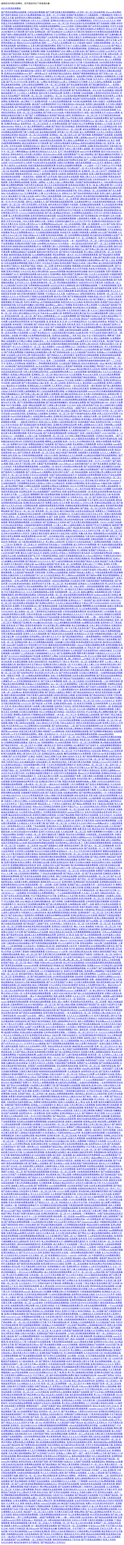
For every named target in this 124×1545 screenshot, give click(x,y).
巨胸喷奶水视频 (110, 873)
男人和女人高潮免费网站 (73, 1403)
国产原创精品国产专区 (111, 1174)
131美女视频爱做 (49, 171)
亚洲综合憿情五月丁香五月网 (51, 310)
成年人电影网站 (113, 840)
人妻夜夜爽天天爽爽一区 (88, 218)
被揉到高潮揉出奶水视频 (75, 1289)
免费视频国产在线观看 (102, 135)
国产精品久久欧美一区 (73, 873)
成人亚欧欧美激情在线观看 (34, 868)
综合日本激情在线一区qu (92, 363)
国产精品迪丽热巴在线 (41, 976)
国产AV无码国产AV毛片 (44, 1453)
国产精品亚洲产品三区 (57, 767)
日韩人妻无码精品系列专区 (36, 372)
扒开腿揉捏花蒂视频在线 (22, 62)
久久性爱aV (71, 1027)
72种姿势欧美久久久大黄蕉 (19, 826)
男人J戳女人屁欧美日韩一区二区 (99, 252)
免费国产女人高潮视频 (87, 1063)
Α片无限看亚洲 (93, 1219)
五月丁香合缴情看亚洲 (68, 151)
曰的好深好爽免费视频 (105, 820)
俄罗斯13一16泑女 (96, 1199)
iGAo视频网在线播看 (42, 255)
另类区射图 (40, 572)
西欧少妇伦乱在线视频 (99, 1436)
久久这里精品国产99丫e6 (31, 575)
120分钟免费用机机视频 (34, 1436)
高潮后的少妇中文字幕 (71, 62)
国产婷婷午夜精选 (9, 15)
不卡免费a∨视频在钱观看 (84, 620)
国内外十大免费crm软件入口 (88, 397)
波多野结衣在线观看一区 (79, 491)
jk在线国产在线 (61, 558)
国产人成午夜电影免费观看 (74, 1054)
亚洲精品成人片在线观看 (99, 48)
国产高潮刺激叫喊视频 (78, 427)
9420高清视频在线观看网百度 (22, 1250)
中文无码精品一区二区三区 (59, 751)
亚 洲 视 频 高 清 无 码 (56, 321)
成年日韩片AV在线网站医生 (14, 1177)
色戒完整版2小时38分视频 (78, 1328)
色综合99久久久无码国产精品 (15, 369)
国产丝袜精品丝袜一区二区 (46, 87)
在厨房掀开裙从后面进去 (60, 73)
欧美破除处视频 (109, 689)
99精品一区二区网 (44, 266)
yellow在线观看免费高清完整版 (83, 1425)
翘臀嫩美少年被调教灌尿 (80, 748)
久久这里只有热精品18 (73, 957)
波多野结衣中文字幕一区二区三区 (47, 583)
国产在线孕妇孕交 (25, 673)
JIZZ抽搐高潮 (82, 87)
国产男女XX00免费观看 (18, 1085)
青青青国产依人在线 (93, 1107)
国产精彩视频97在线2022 (88, 316)
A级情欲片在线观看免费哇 (96, 118)
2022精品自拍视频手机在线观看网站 (100, 455)
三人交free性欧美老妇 (18, 388)
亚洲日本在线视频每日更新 (80, 1442)
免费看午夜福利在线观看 (20, 1096)
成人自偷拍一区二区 (23, 611)
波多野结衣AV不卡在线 (62, 1470)
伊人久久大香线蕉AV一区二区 (27, 347)
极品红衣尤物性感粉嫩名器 (38, 901)
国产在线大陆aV (16, 915)
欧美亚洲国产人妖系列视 (46, 37)
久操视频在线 (74, 904)
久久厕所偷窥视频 (97, 229)
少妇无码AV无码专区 (75, 712)
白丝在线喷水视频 (43, 1155)
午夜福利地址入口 (89, 1420)
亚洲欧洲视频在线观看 (52, 659)
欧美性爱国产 (29, 397)
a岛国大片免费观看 (76, 1138)
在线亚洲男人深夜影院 (33, 1166)
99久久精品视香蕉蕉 (101, 1456)
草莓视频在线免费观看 (11, 784)
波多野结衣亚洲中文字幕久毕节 (102, 1489)
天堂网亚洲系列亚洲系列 (54, 812)
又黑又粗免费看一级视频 (97, 996)
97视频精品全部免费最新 (42, 714)
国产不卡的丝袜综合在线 (30, 1408)
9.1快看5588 (32, 132)
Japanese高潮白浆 (44, 199)
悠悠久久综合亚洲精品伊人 (63, 1531)
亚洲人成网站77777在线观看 (14, 937)
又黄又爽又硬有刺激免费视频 (92, 684)
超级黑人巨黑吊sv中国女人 (55, 553)
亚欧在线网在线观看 (78, 1498)
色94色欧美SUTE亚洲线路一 (86, 307)
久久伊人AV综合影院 (99, 274)
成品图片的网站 (50, 179)
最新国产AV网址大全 (111, 1146)
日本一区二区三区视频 (54, 84)
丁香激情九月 (21, 1141)
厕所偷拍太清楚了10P (14, 229)
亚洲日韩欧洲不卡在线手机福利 (81, 569)
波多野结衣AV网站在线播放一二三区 (32, 18)
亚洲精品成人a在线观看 (88, 714)
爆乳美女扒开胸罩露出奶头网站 (74, 670)
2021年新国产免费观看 (27, 1300)
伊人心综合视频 (77, 1060)
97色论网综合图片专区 (44, 1420)
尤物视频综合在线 (14, 1534)
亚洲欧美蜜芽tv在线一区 (64, 703)
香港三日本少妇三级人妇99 (23, 1459)
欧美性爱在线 (81, 291)
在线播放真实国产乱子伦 (28, 556)
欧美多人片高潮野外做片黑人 (93, 985)
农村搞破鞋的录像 (102, 288)
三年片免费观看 (77, 784)
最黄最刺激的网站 (43, 1119)
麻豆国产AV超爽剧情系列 (44, 104)
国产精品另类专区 (9, 745)
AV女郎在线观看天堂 (38, 801)
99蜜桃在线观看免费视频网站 (86, 1174)
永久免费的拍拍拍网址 (44, 887)
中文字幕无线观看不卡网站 (19, 508)
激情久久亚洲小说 (65, 820)
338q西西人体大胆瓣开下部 (42, 1085)
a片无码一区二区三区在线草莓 (90, 12)
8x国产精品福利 (62, 865)
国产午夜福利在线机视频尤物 (62, 478)
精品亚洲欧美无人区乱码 (88, 369)
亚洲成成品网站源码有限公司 (51, 500)
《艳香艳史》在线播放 (86, 1475)
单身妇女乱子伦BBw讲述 (60, 988)
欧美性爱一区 (94, 1054)
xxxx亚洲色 (37, 1303)
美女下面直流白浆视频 (102, 804)
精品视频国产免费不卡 (20, 1082)
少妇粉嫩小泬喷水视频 (64, 642)
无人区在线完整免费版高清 (53, 229)
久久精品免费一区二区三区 (73, 832)
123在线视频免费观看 (78, 979)
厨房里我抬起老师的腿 (14, 411)
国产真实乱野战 (36, 1141)
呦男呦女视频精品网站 (75, 965)
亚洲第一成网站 (37, 182)
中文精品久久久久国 (55, 294)
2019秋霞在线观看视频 (63, 976)
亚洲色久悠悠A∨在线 (87, 478)
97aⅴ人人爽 (7, 873)
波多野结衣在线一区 (37, 1358)
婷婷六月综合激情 (27, 1225)
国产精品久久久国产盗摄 (51, 1319)
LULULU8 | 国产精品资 (32, 703)
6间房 (11, 1199)
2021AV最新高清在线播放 (83, 438)
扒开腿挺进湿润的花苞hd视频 (53, 1205)
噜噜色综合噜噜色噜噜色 (81, 918)
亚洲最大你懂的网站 (75, 483)
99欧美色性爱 (108, 1484)
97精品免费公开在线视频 (88, 1531)
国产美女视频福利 (18, 1481)
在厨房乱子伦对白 (62, 706)
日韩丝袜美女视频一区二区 (49, 595)
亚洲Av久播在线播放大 (58, 1130)
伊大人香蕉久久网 (49, 1247)
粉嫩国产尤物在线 (103, 1110)
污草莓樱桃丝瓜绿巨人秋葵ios (31, 483)
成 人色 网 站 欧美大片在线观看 (106, 1506)
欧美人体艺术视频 (113, 1330)
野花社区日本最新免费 (57, 299)
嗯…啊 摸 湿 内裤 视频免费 (79, 1336)
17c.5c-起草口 (23, 620)
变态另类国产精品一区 (102, 528)
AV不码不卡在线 (12, 71)
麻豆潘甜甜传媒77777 (96, 227)
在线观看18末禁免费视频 (89, 475)
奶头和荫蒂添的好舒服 (67, 1066)
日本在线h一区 (36, 1275)
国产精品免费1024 (31, 1395)
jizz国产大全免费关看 (35, 1027)
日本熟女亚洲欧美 (41, 1531)
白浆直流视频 (63, 121)
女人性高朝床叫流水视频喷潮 (60, 341)
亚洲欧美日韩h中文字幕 (50, 781)
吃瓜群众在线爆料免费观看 (69, 165)
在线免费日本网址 (84, 76)
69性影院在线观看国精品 (98, 1227)
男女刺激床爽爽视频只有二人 (43, 720)
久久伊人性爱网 (24, 79)
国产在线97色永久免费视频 (105, 497)
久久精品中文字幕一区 (100, 1358)
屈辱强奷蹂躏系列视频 (59, 1389)
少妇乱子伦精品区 (16, 1528)
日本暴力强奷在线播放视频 (13, 1450)
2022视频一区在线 (75, 1356)
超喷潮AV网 (113, 394)
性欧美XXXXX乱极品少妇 (57, 1141)
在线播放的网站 (70, 792)
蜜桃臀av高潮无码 (21, 714)
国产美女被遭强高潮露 (77, 84)
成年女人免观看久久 (35, 202)
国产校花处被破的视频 (18, 1057)
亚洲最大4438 (58, 1506)
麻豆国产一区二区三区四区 (38, 59)
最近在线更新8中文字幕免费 (35, 143)
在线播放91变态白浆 (10, 1266)
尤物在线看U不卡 (27, 1261)
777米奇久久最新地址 (61, 804)
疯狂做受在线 (76, 1124)
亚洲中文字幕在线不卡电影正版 (19, 564)
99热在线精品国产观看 (11, 358)
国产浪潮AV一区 (40, 508)
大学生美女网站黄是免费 (37, 600)
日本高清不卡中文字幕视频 (39, 188)
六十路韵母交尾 (22, 709)
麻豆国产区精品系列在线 (72, 1503)
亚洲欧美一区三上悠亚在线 (81, 1434)
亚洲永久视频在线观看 (99, 937)
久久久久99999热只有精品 (40, 790)
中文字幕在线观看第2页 (69, 171)
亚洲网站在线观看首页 (54, 369)
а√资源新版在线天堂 (96, 1325)
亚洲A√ (116, 558)
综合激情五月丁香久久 (59, 661)
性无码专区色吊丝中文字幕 (94, 54)
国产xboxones (112, 480)
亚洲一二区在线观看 (55, 360)
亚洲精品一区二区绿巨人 (107, 1381)
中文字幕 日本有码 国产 (79, 628)
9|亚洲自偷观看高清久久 (33, 542)
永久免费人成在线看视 (107, 486)
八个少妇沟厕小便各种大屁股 (99, 1403)
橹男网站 (58, 567)
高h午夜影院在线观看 (29, 1286)
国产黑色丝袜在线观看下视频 (39, 567)
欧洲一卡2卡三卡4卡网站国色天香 (79, 441)
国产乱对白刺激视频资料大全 (89, 726)
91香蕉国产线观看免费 (72, 1330)
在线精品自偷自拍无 (87, 1188)
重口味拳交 (57, 59)
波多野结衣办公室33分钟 (22, 57)
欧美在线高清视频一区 (56, 235)
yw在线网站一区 (46, 466)
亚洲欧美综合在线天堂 (33, 503)
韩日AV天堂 (111, 29)
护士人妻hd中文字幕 (26, 1492)
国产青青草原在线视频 (11, 965)
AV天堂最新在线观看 (95, 1356)
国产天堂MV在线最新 (59, 1492)
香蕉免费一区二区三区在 (43, 452)
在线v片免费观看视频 (110, 631)
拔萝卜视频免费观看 (13, 118)
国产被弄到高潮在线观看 (28, 1264)
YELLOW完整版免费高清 (18, 1208)
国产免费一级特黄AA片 (28, 1146)
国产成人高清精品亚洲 (56, 904)
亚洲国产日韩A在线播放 (44, 859)
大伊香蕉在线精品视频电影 (56, 1303)
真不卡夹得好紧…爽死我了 (21, 898)
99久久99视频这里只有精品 (51, 712)
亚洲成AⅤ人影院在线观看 (104, 1308)
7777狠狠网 (82, 1481)
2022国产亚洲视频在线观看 (33, 1378)
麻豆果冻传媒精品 (105, 620)
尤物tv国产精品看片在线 (103, 257)
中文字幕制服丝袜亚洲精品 (53, 1018)
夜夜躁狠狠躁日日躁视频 (13, 59)
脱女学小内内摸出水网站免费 (69, 466)
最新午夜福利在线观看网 (44, 589)
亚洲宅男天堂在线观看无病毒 (18, 550)
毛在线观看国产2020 (55, 51)
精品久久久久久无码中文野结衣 (107, 597)
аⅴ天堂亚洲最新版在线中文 (26, 681)
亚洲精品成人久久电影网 (38, 386)
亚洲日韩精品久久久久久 (102, 1364)
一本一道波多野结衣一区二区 (83, 241)
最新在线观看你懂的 (81, 1456)
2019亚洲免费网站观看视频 (74, 399)
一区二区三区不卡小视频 (30, 745)
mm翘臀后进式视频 (90, 622)
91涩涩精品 (49, 469)
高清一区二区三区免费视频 (53, 1383)
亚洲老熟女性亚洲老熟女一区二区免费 (88, 1002)
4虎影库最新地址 (88, 294)
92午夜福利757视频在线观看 (37, 1506)
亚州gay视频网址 (25, 887)
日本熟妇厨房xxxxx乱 (20, 1291)
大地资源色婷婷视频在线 (103, 202)
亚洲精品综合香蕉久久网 (101, 388)
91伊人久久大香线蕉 (39, 20)
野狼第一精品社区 (112, 458)
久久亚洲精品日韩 (85, 288)
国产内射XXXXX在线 (53, 112)
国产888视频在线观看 (109, 1063)
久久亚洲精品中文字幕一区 (39, 737)
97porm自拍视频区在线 (37, 547)
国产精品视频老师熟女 (72, 636)
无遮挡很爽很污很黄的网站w (87, 260)
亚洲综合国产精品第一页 (107, 1459)
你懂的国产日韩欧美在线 (76, 1414)
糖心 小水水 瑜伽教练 (84, 926)
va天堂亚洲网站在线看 (25, 678)
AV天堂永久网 (95, 57)
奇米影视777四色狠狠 (23, 324)
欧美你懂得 (102, 1283)
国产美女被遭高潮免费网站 (34, 569)
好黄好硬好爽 (44, 160)
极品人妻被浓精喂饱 (73, 1537)
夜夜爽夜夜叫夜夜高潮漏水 (71, 698)
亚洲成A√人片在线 (103, 124)
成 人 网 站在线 (47, 1286)
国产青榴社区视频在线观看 (24, 218)
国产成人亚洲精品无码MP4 (67, 1052)
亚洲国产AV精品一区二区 (29, 834)
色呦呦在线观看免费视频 (76, 505)
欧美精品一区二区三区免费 (62, 1172)
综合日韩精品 (53, 1445)
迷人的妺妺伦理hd (25, 1119)
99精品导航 (35, 659)
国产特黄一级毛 (60, 700)
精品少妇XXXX (61, 374)
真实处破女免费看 (77, 402)
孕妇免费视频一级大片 (63, 255)
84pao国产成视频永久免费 (51, 845)
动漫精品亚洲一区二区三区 (58, 717)
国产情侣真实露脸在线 (89, 1024)
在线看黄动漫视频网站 (49, 26)
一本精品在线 (92, 1528)
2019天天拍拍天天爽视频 (12, 567)
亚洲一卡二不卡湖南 (55, 15)
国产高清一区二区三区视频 (43, 1417)
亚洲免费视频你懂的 (29, 1230)
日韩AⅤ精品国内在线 (28, 1080)
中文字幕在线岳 (62, 837)
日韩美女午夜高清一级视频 (68, 1160)
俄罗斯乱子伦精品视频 (98, 399)
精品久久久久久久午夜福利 (75, 1436)
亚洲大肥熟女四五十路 (100, 494)
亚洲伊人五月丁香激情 (34, 968)
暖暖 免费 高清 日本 (82, 829)
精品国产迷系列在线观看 (84, 98)
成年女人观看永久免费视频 (19, 609)
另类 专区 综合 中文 (81, 335)
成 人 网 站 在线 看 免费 (86, 1102)
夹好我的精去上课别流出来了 (69, 843)
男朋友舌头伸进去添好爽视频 (99, 280)
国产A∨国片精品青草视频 (29, 497)
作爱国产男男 (10, 1088)
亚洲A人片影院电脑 (111, 960)
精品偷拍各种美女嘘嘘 (76, 271)
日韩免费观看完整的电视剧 (97, 519)
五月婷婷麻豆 (34, 399)
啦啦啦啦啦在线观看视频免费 (52, 1071)
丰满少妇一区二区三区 (105, 926)
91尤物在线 (54, 1144)
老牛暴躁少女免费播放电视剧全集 (35, 335)
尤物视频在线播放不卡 (28, 1205)
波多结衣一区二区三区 (18, 871)
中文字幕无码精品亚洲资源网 (32, 1227)
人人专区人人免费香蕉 (27, 93)
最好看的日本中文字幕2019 (29, 664)
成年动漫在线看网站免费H (61, 1375)
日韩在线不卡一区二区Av (92, 1464)
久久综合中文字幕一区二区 (88, 759)
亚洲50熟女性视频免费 (11, 1395)
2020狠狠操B (43, 1180)
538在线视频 (87, 93)
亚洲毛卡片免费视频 (73, 971)
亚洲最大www (93, 965)
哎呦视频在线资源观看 (14, 1138)
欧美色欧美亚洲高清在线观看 (37, 926)
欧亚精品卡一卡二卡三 (67, 851)
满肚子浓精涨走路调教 (66, 876)
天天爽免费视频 (98, 740)
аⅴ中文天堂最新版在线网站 (23, 734)
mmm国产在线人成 (23, 87)
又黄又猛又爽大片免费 (47, 776)
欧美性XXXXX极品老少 (91, 458)
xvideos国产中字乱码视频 (80, 1369)
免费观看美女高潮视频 (102, 1428)
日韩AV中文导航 (12, 480)
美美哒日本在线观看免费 (31, 921)
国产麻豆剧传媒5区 (57, 168)
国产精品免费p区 (20, 280)
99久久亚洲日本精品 (44, 1305)
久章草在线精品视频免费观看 (37, 993)
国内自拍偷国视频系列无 (29, 1244)
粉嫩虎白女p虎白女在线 (97, 826)
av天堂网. (48, 703)
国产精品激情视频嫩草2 (57, 402)
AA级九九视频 (79, 45)
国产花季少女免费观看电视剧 (58, 829)
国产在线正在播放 (85, 65)
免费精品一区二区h (112, 57)
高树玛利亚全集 (108, 1066)
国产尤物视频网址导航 (61, 327)
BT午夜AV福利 (63, 377)
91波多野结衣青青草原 (18, 321)
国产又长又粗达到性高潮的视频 (16, 478)
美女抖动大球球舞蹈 (75, 834)
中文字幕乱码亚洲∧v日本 (97, 1389)
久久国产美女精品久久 (39, 333)
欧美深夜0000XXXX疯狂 (52, 1264)
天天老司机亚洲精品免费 (35, 1294)
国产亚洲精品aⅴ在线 (11, 1149)
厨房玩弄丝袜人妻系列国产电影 (33, 1461)
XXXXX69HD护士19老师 (20, 163)
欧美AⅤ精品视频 (108, 1386)
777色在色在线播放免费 (51, 873)
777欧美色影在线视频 (98, 1414)
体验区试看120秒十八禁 (59, 868)
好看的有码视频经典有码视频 (65, 344)
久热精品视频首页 (111, 921)
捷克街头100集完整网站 (62, 18)
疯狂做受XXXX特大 (66, 1277)
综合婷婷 (79, 976)
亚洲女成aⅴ (27, 1520)
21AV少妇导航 (108, 433)
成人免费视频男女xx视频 (38, 126)
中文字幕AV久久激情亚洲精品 (63, 929)
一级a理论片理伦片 (15, 1537)
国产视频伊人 (99, 299)
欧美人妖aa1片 (77, 1389)
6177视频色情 (80, 1236)
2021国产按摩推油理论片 (32, 76)
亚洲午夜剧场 (10, 862)
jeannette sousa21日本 (98, 1408)
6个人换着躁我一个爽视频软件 (98, 15)
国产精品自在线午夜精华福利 (40, 1314)
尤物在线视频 (96, 539)
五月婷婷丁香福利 (20, 951)
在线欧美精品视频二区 (23, 1308)
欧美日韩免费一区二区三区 (91, 898)
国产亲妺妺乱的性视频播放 (25, 857)
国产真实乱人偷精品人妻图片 (58, 692)
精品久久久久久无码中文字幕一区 (89, 530)
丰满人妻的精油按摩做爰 (106, 65)
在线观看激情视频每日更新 (25, 26)
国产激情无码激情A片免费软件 (90, 29)
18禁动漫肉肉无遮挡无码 (59, 1520)
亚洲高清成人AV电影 (71, 1400)
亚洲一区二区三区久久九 (106, 1046)
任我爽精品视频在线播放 (15, 742)
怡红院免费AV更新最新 (61, 79)
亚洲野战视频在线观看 (100, 1431)
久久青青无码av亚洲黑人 (30, 812)
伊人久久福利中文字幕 (68, 943)
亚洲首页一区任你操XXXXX (23, 1425)
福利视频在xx (23, 45)
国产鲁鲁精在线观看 (47, 606)
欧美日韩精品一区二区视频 (90, 1311)
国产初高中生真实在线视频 (19, 999)
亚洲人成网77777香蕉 (48, 698)
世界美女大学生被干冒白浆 (65, 1386)
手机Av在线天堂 (67, 723)
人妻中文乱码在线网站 (108, 241)
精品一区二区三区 (28, 954)
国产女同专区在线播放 (98, 26)
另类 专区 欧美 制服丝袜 (101, 670)
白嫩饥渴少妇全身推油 (16, 1063)
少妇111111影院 (51, 455)
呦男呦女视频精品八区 (55, 667)
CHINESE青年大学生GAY (13, 737)
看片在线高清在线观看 (11, 923)
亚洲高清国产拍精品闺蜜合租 (84, 1163)
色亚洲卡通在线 (37, 787)
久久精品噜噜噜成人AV (64, 188)
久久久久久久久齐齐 (105, 1294)
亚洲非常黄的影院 (33, 625)
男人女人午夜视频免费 (104, 1395)
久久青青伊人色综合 (60, 386)
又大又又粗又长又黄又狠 (44, 291)
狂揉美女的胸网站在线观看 (57, 915)
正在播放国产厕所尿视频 (46, 249)
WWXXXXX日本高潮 (65, 1286)
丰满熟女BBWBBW (112, 556)
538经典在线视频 (75, 1107)
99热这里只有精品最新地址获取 (58, 1297)
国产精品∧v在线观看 (26, 268)
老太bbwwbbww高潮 (52, 154)
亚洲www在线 (69, 288)
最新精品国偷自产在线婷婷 (91, 1344)
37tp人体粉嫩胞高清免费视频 (67, 622)
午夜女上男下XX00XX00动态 (95, 603)
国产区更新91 (59, 648)
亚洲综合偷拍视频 (61, 57)
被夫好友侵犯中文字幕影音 (27, 1542)
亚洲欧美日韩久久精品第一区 (57, 664)
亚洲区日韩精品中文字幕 (22, 90)
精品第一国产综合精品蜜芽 (64, 879)
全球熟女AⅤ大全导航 (67, 896)
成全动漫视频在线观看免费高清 (78, 595)
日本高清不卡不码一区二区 (104, 411)
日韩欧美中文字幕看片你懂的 (20, 1386)
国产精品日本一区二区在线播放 (72, 1526)
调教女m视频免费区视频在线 (46, 1096)
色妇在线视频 (81, 472)
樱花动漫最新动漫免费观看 (29, 1456)
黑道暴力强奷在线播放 (48, 798)
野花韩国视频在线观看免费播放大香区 (68, 1509)
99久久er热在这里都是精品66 (35, 687)
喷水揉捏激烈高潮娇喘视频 (96, 196)
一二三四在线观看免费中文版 (103, 330)
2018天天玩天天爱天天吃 (12, 773)
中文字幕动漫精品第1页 (58, 1322)
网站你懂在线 (76, 910)
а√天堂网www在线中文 (87, 1277)
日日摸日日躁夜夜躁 (28, 712)
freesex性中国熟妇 (9, 1461)
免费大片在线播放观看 (98, 291)
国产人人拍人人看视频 (33, 260)
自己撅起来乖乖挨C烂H (71, 394)
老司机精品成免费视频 (39, 1002)
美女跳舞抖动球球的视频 (93, 1133)
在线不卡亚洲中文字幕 (111, 1004)
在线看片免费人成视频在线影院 (96, 1052)
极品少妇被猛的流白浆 (85, 1375)
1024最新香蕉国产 (107, 1425)
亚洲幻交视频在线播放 (14, 1314)
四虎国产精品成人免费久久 (81, 572)
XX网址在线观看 (32, 486)
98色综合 (5, 154)
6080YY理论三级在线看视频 (48, 196)
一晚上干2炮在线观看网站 (40, 996)
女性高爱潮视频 (32, 229)
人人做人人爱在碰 (95, 1473)
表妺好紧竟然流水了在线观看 (26, 1038)
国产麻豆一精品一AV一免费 (96, 1096)
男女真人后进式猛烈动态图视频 (65, 54)
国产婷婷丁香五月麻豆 (111, 714)
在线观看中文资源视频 (88, 452)
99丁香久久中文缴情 (13, 1024)
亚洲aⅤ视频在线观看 (104, 918)
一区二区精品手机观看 (41, 1539)
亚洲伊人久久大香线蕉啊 (34, 634)
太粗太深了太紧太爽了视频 (94, 1211)
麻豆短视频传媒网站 (75, 687)
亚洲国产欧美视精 (74, 15)
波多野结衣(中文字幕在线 (69, 210)
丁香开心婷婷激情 (33, 190)
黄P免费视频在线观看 (63, 1500)
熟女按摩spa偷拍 (97, 505)
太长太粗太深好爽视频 (98, 408)
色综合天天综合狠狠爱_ (99, 1319)
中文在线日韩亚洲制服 (27, 140)
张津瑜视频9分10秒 (56, 1266)
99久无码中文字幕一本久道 (77, 110)
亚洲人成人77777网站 (92, 564)
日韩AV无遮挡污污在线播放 (14, 1110)
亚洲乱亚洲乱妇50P (59, 862)
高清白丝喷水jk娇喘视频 (31, 1032)
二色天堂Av (87, 338)
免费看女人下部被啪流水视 (108, 511)
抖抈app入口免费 (86, 1074)
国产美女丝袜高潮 (93, 873)
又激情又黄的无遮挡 (39, 533)
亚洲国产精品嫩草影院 (92, 1088)
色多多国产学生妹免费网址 (90, 1135)
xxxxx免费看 (21, 1358)
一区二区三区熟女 (41, 609)
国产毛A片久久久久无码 (30, 1252)
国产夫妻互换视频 (47, 121)
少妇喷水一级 (10, 1205)
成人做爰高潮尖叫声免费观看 (86, 1155)
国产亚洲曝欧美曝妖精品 (101, 731)
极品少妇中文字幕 (107, 890)
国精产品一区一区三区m (30, 1475)
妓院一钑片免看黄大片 (95, 112)
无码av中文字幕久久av (79, 767)
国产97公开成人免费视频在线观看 (106, 1392)
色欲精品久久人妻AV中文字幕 (73, 1202)
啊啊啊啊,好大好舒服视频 (94, 606)
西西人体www (17, 539)
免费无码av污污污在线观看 (99, 1300)
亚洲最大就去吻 (91, 887)
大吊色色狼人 (55, 923)
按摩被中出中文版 (18, 444)
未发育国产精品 (27, 266)
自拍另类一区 (61, 628)
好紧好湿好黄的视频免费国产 (35, 98)
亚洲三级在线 (7, 1336)
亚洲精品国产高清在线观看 (86, 882)
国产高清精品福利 (28, 425)
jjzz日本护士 (111, 51)
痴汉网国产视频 (15, 486)
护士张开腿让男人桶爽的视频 (57, 625)
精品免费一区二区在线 (64, 1216)
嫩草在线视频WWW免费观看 (77, 753)
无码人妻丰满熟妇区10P (12, 748)
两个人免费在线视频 (27, 1517)
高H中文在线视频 (96, 271)
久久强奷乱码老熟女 (97, 321)
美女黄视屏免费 (53, 1436)
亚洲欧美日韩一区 (44, 1448)
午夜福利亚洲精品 (49, 556)
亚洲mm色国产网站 (104, 1317)
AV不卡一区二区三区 (82, 1272)
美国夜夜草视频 (88, 517)
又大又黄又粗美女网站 (66, 1233)
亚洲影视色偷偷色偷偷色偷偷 (91, 360)
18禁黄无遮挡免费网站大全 (39, 307)
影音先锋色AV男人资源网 (85, 305)
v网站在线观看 (35, 405)
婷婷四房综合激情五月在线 (49, 319)
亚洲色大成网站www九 (81, 837)
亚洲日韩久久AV (54, 826)
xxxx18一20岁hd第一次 (80, 1255)
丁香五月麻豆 (89, 1283)
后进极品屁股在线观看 (90, 204)
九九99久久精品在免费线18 (68, 603)
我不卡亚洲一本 (33, 1138)
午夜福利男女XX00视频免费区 (106, 1255)
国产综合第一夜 (26, 461)
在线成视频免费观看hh (110, 745)
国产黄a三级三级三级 (25, 199)
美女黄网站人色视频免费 (84, 444)
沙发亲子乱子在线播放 (63, 1495)
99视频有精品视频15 (103, 634)
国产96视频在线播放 (110, 1172)
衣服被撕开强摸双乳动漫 (32, 792)
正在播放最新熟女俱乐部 (67, 907)
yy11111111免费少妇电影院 (43, 1208)
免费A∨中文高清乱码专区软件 (100, 1503)
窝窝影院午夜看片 (97, 87)
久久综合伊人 (29, 946)
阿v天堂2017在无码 (27, 344)
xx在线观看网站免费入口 (61, 372)
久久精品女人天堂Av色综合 (60, 408)
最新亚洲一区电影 (87, 1029)
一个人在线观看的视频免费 (68, 893)
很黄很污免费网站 (109, 369)
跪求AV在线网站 (64, 745)
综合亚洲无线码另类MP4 (68, 215)
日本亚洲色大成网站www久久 (18, 1375)
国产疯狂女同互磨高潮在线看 (59, 260)
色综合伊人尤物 (22, 982)
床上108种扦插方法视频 (111, 405)
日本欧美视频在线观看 (32, 455)
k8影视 (111, 1007)
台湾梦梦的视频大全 (49, 1230)
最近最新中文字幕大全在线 (21, 196)
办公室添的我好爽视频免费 (75, 96)
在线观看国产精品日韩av (51, 1146)
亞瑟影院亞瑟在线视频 (33, 441)
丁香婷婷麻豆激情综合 (74, 1091)
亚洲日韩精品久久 (9, 1252)
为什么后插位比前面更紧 (64, 1119)
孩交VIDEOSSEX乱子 (111, 151)
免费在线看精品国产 (105, 578)
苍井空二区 (6, 257)
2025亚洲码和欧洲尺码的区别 (92, 1035)
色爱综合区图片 (38, 355)
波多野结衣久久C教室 (16, 399)
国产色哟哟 (57, 901)
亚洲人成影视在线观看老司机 (102, 174)
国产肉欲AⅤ (113, 1453)
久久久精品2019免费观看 (62, 1478)
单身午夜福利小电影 (88, 907)
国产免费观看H (41, 1185)
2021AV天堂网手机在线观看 (83, 486)
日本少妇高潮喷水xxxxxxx (61, 990)
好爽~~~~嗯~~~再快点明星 (97, 617)
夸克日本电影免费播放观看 (21, 1202)
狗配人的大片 (14, 1328)
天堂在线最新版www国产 (60, 528)
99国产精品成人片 (43, 1386)
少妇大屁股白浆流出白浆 (80, 951)
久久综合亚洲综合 (52, 575)
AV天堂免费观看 (67, 1169)
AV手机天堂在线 (94, 1091)
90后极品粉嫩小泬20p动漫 (54, 1138)
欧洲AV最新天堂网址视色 (13, 600)
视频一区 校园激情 (90, 224)
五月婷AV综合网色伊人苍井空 (15, 533)
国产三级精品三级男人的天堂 (35, 979)
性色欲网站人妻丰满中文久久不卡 (45, 636)
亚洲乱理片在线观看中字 (17, 720)
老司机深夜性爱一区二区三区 (18, 316)
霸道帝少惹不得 (42, 1478)
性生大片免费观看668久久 (22, 232)
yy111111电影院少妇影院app (98, 957)
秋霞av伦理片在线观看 (11, 639)
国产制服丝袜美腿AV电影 (49, 1280)
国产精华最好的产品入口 (64, 890)
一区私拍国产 (107, 1068)
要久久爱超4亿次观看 (103, 246)
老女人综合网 (84, 547)
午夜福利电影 (56, 1091)
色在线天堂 (65, 232)
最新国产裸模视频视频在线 (85, 73)
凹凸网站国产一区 (75, 168)
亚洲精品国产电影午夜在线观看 (52, 1333)
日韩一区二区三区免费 (11, 1330)
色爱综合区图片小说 (108, 344)
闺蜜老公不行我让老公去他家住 (60, 76)
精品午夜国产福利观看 (66, 452)
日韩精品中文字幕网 (77, 82)
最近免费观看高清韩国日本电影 (62, 912)
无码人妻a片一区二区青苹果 (66, 199)
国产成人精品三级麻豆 (67, 411)
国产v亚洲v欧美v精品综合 (30, 277)
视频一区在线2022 (46, 734)
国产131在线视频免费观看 (64, 218)
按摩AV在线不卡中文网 (12, 932)
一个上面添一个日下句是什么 (96, 165)
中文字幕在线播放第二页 (109, 1038)
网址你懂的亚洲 (50, 1475)
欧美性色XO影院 (91, 302)
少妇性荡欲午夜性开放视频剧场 (22, 310)
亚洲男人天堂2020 (9, 461)
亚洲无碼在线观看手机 (66, 190)
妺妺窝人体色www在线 (22, 1185)
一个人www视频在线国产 (93, 1080)
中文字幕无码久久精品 (31, 430)
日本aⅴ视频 (49, 795)
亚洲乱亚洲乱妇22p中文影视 (84, 915)
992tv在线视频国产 (41, 491)
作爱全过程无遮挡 (80, 388)
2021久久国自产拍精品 (38, 1074)
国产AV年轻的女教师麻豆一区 (58, 586)
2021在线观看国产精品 (27, 1411)
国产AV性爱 (113, 1283)
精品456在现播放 (9, 1080)
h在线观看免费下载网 (86, 790)
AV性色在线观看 (9, 514)
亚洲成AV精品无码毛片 (63, 1183)
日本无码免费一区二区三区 (98, 923)
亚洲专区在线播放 (62, 266)
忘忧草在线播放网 (64, 795)
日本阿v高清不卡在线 (56, 1269)
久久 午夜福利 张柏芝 (82, 43)
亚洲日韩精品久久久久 (70, 1113)
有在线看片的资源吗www (82, 121)
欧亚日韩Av (50, 324)
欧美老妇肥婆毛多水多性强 (89, 642)
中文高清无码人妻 (89, 324)
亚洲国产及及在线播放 (38, 1481)
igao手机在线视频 (20, 1372)
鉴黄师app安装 (90, 1121)
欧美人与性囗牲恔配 (19, 1417)
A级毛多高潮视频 (83, 163)
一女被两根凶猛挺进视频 (110, 673)
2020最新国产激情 (101, 748)
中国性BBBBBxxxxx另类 (68, 1133)
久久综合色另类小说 (93, 1353)
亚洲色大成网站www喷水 (26, 1319)
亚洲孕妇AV (30, 539)
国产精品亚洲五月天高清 (96, 277)
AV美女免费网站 (20, 1500)
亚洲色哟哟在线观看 (96, 1417)
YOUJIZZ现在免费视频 (69, 720)
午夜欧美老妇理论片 (73, 112)
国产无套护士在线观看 (96, 687)
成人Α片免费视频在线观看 (40, 642)
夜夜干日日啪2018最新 (80, 862)
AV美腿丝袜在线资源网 (76, 391)
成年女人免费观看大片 (72, 450)
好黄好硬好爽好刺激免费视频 (53, 857)
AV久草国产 (92, 968)
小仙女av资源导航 (29, 40)
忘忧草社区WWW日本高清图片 (84, 1303)
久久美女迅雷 (115, 703)
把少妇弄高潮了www (74, 277)
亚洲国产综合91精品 (109, 302)
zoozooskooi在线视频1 (35, 68)
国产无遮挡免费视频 (64, 759)
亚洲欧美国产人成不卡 (27, 840)
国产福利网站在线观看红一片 (92, 792)
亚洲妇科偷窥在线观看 (110, 355)
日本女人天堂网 (79, 1520)
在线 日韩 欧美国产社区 (88, 405)
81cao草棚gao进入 (100, 823)
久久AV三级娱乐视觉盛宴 (102, 310)
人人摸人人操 (31, 436)
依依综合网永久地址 (101, 862)
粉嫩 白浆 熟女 (85, 533)
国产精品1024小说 (17, 188)
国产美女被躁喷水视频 (50, 1344)
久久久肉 (81, 709)
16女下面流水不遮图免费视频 (35, 480)
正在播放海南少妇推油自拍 (13, 1021)
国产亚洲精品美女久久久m (31, 667)
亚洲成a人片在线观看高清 (83, 1322)
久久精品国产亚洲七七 (109, 324)
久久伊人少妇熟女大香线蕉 (109, 132)
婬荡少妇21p (44, 422)
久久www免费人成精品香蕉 (14, 408)
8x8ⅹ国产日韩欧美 (22, 452)
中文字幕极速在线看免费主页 (69, 1305)
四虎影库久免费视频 (33, 915)
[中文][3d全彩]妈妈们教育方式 (103, 333)
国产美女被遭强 (100, 464)
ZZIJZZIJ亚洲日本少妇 (20, 589)
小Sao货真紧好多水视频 (41, 1222)
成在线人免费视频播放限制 (61, 1094)
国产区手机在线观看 (24, 1400)
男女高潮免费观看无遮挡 (52, 149)
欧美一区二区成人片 (42, 1523)
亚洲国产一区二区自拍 (109, 1169)
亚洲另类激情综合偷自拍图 (43, 215)
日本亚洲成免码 (31, 1534)
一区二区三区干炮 (47, 1191)
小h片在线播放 (21, 636)
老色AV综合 (42, 1492)
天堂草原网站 (103, 98)
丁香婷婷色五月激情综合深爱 (48, 611)
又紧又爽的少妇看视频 (92, 776)
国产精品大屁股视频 (84, 1317)
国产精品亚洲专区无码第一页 (79, 639)
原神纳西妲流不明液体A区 (51, 965)
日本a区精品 (94, 1202)
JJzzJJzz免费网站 (40, 137)
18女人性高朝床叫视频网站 (26, 873)
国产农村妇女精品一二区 (63, 726)
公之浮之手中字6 (83, 221)
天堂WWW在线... (14, 221)
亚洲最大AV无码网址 (94, 1330)
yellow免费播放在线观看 (44, 999)
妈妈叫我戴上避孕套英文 (109, 801)
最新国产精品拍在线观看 (24, 1180)
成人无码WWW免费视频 (84, 544)
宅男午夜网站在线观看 (11, 634)
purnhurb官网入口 (75, 812)
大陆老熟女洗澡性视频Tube (20, 1102)
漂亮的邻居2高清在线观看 (102, 1286)
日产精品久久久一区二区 (15, 918)
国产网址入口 (84, 1233)
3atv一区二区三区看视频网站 (64, 684)
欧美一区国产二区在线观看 (101, 1269)
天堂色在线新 (15, 146)
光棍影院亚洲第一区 (53, 1041)
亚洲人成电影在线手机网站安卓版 (67, 160)
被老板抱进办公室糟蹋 (16, 65)
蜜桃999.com (107, 751)
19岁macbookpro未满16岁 (83, 868)
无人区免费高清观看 (88, 609)
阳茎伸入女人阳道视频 (43, 1311)
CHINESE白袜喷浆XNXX (59, 388)
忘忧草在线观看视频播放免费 (25, 1007)
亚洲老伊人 (64, 179)
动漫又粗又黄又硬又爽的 (30, 731)
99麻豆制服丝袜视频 (33, 940)
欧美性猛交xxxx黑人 (57, 82)
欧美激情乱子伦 (22, 338)
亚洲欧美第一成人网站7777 (21, 101)
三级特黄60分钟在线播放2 (18, 943)
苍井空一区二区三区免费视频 (85, 742)
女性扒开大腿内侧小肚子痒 (88, 1183)
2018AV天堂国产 (9, 1174)
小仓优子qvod (52, 1149)
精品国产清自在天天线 (31, 179)
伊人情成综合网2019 (22, 291)
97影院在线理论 (99, 335)
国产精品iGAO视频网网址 (68, 1420)
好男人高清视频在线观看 (73, 921)
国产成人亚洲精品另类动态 (57, 213)
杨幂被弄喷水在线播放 (77, 174)
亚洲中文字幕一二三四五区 (16, 494)
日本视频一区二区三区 (107, 720)
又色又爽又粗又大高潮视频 (82, 1105)
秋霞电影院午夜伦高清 (79, 553)
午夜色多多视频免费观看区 (37, 879)
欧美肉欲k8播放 (100, 1369)
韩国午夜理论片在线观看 (86, 815)
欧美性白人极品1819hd (71, 1096)
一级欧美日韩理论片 (28, 422)
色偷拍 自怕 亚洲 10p (11, 455)
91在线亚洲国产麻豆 (52, 614)
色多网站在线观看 (95, 1166)
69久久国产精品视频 (107, 232)
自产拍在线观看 (37, 321)
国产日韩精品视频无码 (108, 1149)
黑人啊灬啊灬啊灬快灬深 (70, 960)
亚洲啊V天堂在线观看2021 (25, 606)
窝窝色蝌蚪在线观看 (64, 397)
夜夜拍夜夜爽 (14, 98)
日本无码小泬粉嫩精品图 (51, 157)
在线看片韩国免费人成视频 (84, 232)
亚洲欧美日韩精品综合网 (65, 425)
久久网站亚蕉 (32, 971)
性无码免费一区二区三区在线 (70, 809)
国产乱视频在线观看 (76, 296)
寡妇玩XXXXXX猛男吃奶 (29, 43)
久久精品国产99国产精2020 (70, 1422)
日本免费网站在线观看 (78, 235)
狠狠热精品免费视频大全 (22, 1155)
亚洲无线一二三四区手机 (88, 999)
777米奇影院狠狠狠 (107, 285)
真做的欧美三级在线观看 (42, 709)
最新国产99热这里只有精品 (38, 1470)
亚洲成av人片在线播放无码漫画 (92, 1007)
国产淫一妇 (62, 589)
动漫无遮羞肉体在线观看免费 (41, 165)
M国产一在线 (88, 904)
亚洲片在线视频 (13, 979)
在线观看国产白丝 (9, 1509)
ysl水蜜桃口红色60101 (47, 243)
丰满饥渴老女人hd (34, 829)
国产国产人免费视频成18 (37, 115)
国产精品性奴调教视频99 (107, 659)
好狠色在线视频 (87, 871)
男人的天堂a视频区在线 (17, 1275)
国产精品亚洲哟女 (111, 37)
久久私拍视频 (70, 1188)
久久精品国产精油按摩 (23, 572)
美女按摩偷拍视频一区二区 (107, 1361)
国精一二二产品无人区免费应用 (56, 43)
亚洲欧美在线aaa (12, 124)
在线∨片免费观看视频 (60, 675)
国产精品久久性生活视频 (53, 1099)
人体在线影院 (42, 238)
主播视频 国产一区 (83, 990)
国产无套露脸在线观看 (67, 1208)
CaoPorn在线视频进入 (25, 1448)
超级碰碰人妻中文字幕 (106, 40)
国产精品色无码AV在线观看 (60, 634)
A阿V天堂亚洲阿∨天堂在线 (34, 204)
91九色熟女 (63, 243)
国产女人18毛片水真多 (72, 1275)
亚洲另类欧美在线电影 (53, 1013)
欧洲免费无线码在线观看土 (16, 1194)
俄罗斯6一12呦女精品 (98, 1230)
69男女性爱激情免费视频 (66, 1314)
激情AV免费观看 (103, 441)
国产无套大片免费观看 (51, 681)
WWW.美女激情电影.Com (20, 1531)
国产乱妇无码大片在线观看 (34, 1328)
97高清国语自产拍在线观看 (46, 617)
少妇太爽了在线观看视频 (105, 943)
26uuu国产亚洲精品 (73, 59)
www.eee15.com (13, 1317)
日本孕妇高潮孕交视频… (55, 1032)
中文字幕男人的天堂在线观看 (101, 500)
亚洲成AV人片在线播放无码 (91, 583)
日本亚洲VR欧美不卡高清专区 (59, 1317)
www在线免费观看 (57, 1185)
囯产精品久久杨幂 (63, 444)
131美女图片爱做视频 (59, 1439)
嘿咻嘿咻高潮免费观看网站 (16, 1495)
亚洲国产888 (48, 447)
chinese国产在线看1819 (16, 645)
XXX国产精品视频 (65, 815)
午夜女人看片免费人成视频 (78, 149)
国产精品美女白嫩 (48, 1528)
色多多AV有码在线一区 (99, 268)
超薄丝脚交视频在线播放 (72, 617)
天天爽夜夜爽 (45, 1183)
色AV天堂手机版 (80, 268)
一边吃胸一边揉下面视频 (54, 884)
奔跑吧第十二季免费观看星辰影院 (42, 363)
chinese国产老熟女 (105, 1375)
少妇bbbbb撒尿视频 (60, 581)
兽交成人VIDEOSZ (94, 614)
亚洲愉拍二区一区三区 (42, 374)
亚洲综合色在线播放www (16, 73)
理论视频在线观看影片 (67, 282)
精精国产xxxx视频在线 (53, 731)
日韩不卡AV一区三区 (24, 759)
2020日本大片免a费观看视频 (101, 1481)
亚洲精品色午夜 (51, 940)
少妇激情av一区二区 (52, 96)
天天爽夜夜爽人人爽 (33, 193)
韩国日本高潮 (68, 781)
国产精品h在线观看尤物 (106, 1517)
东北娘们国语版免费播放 (44, 48)
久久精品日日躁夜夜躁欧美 (31, 1197)
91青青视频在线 (49, 514)
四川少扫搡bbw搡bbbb (100, 1347)
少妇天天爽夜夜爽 (65, 291)
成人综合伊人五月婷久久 (95, 1422)
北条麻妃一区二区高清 (27, 845)
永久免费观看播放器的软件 (50, 1289)
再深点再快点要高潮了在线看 (26, 706)
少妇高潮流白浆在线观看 (50, 140)
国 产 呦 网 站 (60, 1372)
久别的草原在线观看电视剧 (91, 34)
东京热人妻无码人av (28, 224)
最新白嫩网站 (87, 592)
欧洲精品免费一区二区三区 (36, 1330)
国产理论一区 (83, 879)
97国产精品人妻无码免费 (59, 90)
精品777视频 (33, 963)
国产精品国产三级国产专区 (36, 923)
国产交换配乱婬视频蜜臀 (59, 358)
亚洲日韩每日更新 (39, 1144)
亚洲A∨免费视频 (78, 1141)
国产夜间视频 (84, 135)
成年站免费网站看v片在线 (94, 129)
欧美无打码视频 (84, 703)
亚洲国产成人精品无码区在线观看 (65, 338)
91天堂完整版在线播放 (41, 458)
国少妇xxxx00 (32, 1528)
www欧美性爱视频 (58, 600)
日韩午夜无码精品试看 (109, 865)
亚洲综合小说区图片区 (62, 926)
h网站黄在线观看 (88, 199)
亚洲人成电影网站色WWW (64, 1021)
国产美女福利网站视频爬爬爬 (105, 988)
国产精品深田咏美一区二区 (23, 1169)
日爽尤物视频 (47, 706)
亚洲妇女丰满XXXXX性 (61, 20)
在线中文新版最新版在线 (70, 556)
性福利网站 (55, 274)
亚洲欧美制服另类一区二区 (43, 282)
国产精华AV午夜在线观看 (71, 252)
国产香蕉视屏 (70, 770)
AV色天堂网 (18, 879)
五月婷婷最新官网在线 (92, 210)
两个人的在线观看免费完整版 (50, 391)
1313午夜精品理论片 (77, 321)
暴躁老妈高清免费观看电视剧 (62, 645)
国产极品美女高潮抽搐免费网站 (87, 327)
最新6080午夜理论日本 (47, 252)
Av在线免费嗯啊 (68, 316)
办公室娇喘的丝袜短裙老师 (53, 1336)
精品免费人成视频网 (107, 1121)
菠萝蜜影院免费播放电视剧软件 (77, 1406)
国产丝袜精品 (90, 1537)
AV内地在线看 (7, 174)
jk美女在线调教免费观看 (95, 1305)
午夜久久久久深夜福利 (70, 1080)
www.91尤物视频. (70, 1344)
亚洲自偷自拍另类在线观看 (69, 1177)
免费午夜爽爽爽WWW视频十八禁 (102, 832)
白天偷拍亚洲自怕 (16, 299)
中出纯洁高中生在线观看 (44, 163)
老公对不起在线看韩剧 (73, 963)
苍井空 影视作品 (31, 302)
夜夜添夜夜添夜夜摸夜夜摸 (39, 1238)
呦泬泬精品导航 (67, 511)
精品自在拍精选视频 (95, 1534)
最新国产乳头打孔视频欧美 (98, 525)
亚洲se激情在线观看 (102, 1027)
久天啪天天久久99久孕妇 (79, 823)
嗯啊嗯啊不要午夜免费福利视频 (72, 48)
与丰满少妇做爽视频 (82, 101)
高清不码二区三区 (79, 57)
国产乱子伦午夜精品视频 (77, 539)
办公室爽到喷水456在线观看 (37, 726)
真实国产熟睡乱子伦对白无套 (36, 54)
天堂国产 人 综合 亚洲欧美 (103, 1470)
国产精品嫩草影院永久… (100, 84)
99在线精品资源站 (9, 135)
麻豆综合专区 (98, 829)
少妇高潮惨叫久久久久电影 (63, 1481)
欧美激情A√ (50, 1133)
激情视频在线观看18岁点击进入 (34, 274)
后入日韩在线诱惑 (69, 898)
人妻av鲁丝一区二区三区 (34, 784)
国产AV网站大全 (70, 1280)
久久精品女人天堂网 (44, 759)
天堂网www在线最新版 (57, 572)
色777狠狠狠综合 (31, 1414)
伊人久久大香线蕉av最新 (52, 1473)
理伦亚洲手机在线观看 (68, 1484)
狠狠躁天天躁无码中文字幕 (46, 118)
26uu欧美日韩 (81, 333)
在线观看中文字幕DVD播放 (19, 341)
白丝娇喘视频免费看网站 (104, 1238)
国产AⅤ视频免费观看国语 (27, 1336)
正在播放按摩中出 (82, 202)
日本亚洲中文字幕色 (28, 1191)
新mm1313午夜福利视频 (89, 773)
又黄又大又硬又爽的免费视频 (75, 1347)
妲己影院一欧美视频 (62, 1155)
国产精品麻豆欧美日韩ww (27, 1344)
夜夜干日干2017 (64, 45)
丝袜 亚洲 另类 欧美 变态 (68, 324)
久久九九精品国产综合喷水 (83, 352)
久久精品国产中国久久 (14, 330)
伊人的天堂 (64, 1350)
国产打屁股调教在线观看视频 (31, 402)
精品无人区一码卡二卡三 (50, 40)
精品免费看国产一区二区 (12, 717)
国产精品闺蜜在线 (95, 402)
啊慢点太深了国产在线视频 (26, 1068)
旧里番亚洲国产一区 (54, 639)
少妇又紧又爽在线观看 (43, 848)
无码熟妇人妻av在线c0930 (104, 1013)
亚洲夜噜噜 (47, 1244)
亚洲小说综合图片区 (37, 661)
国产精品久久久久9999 (21, 859)
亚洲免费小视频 (37, 51)
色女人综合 (44, 327)
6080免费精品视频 (58, 1434)
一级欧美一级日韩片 (92, 1130)
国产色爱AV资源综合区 (89, 770)
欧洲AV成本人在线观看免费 (28, 447)
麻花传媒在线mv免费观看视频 (108, 1442)
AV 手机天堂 (90, 648)
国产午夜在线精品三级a (32, 383)
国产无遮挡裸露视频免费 (54, 71)
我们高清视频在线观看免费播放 (51, 1442)
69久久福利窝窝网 (95, 1197)
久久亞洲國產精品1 (83, 20)
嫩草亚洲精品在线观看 (11, 327)
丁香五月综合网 (8, 140)
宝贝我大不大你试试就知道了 (79, 542)
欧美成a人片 (31, 1289)
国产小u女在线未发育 (89, 631)
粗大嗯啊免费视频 (14, 185)
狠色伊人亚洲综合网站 (22, 617)
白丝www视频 (113, 112)
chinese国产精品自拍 (10, 1445)
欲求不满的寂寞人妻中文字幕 (108, 1015)
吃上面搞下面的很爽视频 (12, 1470)
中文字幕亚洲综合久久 (14, 592)
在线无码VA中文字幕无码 (91, 282)
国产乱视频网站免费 (66, 653)
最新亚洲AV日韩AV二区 (74, 826)
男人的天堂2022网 (113, 583)
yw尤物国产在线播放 (36, 299)
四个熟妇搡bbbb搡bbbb (107, 199)
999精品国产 (73, 433)
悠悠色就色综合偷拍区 (104, 358)
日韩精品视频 (80, 26)
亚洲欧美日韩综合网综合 (65, 416)
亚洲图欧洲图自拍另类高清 (23, 865)
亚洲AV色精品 (13, 271)
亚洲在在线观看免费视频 (12, 190)
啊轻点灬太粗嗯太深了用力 (46, 1088)
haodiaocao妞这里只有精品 (106, 595)
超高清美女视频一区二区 (32, 1381)
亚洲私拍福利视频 (102, 542)
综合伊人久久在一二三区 (83, 1450)
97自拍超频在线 (90, 62)
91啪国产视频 (36, 369)
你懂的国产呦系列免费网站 (17, 1105)
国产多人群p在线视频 (76, 500)
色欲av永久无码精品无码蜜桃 (46, 806)
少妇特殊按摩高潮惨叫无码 (19, 129)
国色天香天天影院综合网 (50, 93)
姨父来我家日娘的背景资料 (80, 1152)
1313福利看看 (94, 798)
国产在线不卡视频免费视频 (63, 818)
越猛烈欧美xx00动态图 (82, 1046)
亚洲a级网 (30, 238)
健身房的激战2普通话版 (20, 255)
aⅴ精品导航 (99, 1272)
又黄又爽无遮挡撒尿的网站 (43, 45)
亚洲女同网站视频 (71, 567)
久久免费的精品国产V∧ (79, 430)
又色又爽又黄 (88, 1400)
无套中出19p (34, 742)
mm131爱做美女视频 (83, 1342)
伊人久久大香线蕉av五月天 (16, 1035)
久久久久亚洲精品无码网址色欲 (70, 1219)
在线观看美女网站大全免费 (21, 700)
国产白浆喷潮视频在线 (111, 469)
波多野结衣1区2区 (89, 1071)
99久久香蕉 (28, 221)
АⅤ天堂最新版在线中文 (51, 971)
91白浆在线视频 (88, 720)
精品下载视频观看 (83, 246)
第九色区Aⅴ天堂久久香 (82, 503)
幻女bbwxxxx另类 (96, 1526)
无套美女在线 (82, 1286)
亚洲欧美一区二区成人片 (25, 544)
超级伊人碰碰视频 (73, 1121)
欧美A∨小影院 (62, 1077)
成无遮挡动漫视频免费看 (81, 1395)
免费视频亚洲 (7, 1135)
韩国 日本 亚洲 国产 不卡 (49, 450)
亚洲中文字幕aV (99, 547)
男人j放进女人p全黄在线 (15, 165)
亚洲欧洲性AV (73, 1266)
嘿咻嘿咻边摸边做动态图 (110, 188)
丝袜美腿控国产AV (83, 464)
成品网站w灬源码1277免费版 (58, 305)
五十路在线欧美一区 (28, 1361)
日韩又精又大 (69, 1250)
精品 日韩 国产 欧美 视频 (20, 1091)
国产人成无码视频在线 (62, 561)
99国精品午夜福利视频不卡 (13, 1074)
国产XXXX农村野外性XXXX (51, 1127)
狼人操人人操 (52, 968)
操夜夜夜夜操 (32, 1258)
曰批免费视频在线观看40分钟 (53, 1514)
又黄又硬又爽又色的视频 (79, 762)
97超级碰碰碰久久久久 (45, 653)
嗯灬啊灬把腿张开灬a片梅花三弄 (79, 659)
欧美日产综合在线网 (111, 475)
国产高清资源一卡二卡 (94, 848)
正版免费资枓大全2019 (21, 1004)
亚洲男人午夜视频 (71, 93)
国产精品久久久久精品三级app (73, 937)
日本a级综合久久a (14, 193)
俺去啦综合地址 (59, 762)
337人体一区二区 (78, 107)
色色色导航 (82, 779)
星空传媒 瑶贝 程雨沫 (95, 480)
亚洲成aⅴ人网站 (64, 1453)
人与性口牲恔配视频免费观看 (81, 1333)
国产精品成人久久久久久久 (38, 561)
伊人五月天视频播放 (36, 1450)
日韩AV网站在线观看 (70, 1149)
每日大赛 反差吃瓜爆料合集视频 (97, 1160)
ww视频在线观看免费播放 (55, 430)
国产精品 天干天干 (39, 338)
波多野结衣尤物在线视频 (87, 355)
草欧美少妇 (84, 740)
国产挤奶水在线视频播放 (30, 1013)
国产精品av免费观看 (81, 804)
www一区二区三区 (60, 23)
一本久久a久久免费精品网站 (30, 1272)
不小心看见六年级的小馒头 (109, 790)
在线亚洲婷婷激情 (47, 1029)
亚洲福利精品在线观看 (111, 929)
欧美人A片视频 (57, 687)
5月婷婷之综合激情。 (105, 436)
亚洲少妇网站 (52, 1113)
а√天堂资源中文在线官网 (37, 929)
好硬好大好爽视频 (65, 163)
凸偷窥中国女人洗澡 (54, 1166)
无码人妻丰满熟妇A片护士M (26, 313)
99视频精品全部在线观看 (26, 1347)
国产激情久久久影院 (95, 51)
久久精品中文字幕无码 (73, 32)
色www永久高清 (90, 374)
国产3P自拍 (39, 324)
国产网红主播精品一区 (49, 1347)
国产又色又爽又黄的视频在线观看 (83, 522)
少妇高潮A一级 (103, 706)
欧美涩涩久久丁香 (17, 1342)
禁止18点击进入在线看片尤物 (54, 1395)
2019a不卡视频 (44, 631)
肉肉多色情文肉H (108, 664)
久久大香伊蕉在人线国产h (13, 586)
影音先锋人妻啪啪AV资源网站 (78, 728)
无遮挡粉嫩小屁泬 (45, 1077)
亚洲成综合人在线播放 (37, 413)
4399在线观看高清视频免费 (86, 1448)
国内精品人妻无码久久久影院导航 (91, 1094)
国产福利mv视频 (94, 575)
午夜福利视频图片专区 (68, 1029)
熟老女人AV (20, 126)
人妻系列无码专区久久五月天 (38, 1024)
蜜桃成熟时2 (40, 90)
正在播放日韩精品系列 (94, 940)
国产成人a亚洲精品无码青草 (98, 1512)
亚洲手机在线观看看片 (87, 1169)
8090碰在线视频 (52, 1197)
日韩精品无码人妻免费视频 (61, 461)
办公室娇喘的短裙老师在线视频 (16, 104)
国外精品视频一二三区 (50, 1068)
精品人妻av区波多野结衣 (83, 1381)
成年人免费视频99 (86, 1021)
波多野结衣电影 (27, 1160)
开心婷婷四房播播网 (73, 1353)
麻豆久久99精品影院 (13, 1116)
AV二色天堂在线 (82, 489)
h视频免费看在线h (103, 1350)
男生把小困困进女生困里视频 (48, 1489)
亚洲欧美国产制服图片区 (51, 1353)
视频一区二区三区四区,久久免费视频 (54, 268)
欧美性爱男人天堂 (45, 397)
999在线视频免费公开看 (34, 765)
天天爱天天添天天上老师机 (41, 1063)
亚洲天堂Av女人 (74, 383)
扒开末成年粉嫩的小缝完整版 (30, 305)
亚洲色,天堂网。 (111, 564)
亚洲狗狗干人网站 (49, 656)
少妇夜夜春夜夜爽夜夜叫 (88, 1172)
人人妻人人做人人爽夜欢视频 (60, 182)
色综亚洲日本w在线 (37, 408)
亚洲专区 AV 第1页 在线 (68, 935)
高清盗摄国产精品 (86, 422)
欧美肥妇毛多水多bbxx (40, 1035)
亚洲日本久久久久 (75, 480)
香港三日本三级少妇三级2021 (97, 1124)
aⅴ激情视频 (49, 190)
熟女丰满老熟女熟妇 (39, 818)
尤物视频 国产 (114, 171)
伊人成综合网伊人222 (20, 419)
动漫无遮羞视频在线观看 (77, 731)
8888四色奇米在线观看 (90, 1484)
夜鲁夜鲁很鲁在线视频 (86, 126)
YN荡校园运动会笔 (59, 241)
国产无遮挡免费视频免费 (54, 433)
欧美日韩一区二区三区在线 (58, 1381)
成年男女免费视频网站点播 (54, 1369)
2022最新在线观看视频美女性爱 (99, 450)
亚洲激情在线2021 (31, 146)
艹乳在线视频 (39, 826)
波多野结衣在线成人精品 (83, 1294)
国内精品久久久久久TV (74, 614)
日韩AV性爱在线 (34, 614)
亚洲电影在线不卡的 (92, 37)
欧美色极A (86, 419)
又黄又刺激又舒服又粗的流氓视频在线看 (66, 1227)
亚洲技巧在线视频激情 (27, 988)
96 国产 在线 (52, 517)
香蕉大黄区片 (75, 37)
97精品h (42, 1300)
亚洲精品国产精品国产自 (87, 1004)
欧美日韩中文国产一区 (63, 472)
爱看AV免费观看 (52, 394)
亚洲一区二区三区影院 (55, 383)
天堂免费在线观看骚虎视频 (73, 968)
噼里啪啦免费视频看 (94, 949)
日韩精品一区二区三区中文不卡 (83, 1032)
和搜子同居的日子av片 (82, 358)
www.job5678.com (61, 918)
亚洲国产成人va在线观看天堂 (81, 884)
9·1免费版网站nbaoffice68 (50, 224)
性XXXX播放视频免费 (97, 313)
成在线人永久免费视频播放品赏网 (40, 935)
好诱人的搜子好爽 (45, 628)
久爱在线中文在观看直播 (38, 1342)
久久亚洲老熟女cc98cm (25, 1077)
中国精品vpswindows (33, 1049)
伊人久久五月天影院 (39, 1194)
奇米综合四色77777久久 (34, 360)
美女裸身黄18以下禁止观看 (58, 1174)
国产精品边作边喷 (81, 988)
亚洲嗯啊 (28, 118)
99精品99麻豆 (105, 650)
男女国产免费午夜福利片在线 (26, 1213)
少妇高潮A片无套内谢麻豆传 (90, 347)
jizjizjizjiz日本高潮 (43, 57)
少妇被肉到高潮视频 (10, 1018)
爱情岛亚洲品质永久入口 (92, 567)
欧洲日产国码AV (12, 266)
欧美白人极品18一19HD (67, 469)
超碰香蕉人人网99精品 (48, 678)
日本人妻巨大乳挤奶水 (100, 625)
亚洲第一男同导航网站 (69, 517)
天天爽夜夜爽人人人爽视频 (33, 1158)
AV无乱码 (51, 68)
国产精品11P (84, 411)
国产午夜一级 (36, 427)
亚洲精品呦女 (90, 976)
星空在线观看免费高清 (107, 517)
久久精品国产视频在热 (69, 363)
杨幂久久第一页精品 (44, 221)
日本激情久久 (64, 514)
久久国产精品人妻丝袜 (23, 1052)
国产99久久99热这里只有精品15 (82, 1018)
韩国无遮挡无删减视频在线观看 (38, 519)
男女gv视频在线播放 (101, 628)
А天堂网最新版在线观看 (74, 1225)
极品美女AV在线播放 (16, 386)
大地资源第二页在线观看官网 (100, 834)
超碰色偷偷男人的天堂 (66, 946)
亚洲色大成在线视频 (62, 307)
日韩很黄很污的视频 (30, 1124)
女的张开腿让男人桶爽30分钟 (102, 472)
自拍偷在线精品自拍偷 (69, 257)
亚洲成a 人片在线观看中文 (43, 1105)
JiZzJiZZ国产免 (112, 1344)
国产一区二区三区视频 (104, 243)
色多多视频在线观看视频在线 (42, 1277)
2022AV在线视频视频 (11, 868)
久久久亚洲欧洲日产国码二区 (59, 1236)
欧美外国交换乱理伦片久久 (92, 1208)
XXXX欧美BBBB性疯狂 (19, 583)
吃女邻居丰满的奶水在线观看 (50, 1459)
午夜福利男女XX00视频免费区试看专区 (96, 946)
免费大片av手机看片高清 (71, 118)
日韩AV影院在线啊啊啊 (32, 84)
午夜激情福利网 (75, 1205)
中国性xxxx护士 (17, 837)
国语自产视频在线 (21, 20)
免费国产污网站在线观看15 (79, 1127)
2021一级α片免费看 (54, 110)
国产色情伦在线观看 (68, 673)
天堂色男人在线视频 (24, 851)
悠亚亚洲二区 (40, 1520)
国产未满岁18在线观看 (61, 98)
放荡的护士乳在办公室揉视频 (47, 1403)
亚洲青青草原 (71, 1397)
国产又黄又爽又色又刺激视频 (52, 954)
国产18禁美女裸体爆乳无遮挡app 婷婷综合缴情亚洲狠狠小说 (77, 143)
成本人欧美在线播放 (69, 740)
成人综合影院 (41, 461)
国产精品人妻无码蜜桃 (68, 1464)
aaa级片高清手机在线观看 (49, 1054)
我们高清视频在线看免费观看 (84, 865)
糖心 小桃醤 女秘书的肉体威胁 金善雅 (70, 330)
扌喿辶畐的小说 (110, 765)
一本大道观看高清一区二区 (78, 1013)
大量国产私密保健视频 (47, 464)
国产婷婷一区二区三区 (56, 823)
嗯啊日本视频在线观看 (18, 29)
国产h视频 (115, 1328)
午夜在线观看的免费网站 (34, 1130)
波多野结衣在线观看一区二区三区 (94, 876)
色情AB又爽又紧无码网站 (18, 349)
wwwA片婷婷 (67, 26)
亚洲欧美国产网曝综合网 (26, 1029)
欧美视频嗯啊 (7, 1400)
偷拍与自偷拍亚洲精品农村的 (90, 1119)
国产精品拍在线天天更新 (100, 695)
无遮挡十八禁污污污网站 (15, 801)
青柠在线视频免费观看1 (30, 1325)
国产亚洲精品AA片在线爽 (36, 932)
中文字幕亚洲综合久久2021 (41, 65)
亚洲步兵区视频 (30, 327)
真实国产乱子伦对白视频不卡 (55, 497)
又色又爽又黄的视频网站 (20, 1453)
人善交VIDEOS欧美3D (62, 993)
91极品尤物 (106, 483)
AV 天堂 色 (6, 706)
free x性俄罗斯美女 (113, 1077)
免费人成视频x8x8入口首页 (90, 425)
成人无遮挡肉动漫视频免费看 (58, 1272)
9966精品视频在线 (112, 1353)
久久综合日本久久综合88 (15, 1255)
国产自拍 (29, 32)
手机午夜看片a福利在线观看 (39, 695)
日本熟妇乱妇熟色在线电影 (38, 23)
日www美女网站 (113, 12)
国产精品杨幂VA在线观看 (68, 1085)
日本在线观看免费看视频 (15, 263)
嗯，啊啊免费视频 (14, 1487)
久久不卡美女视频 (52, 1275)
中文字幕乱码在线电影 (84, 18)
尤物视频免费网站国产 (43, 129)
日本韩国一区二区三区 (23, 1392)
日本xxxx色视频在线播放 (100, 1289)
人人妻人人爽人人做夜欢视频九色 (69, 525)
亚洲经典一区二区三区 (107, 294)
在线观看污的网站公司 (32, 1211)
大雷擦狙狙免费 (113, 101)
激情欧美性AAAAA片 (50, 882)
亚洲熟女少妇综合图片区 (51, 1414)
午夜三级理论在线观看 (24, 723)
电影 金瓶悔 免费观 (63, 996)
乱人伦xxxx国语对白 (92, 556)
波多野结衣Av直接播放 (60, 1392)
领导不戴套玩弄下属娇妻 (53, 834)
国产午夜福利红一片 (22, 137)
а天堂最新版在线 (60, 1238)
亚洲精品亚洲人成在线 (52, 753)
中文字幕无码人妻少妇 (38, 1110)
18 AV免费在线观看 (58, 124)
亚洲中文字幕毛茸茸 (84, 820)
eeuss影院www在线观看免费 (89, 1216)
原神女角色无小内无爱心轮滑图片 (26, 154)
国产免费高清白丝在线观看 (33, 1445)
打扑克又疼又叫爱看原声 (90, 851)
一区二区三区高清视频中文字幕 (31, 1322)
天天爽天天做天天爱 (63, 1512)
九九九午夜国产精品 (17, 689)
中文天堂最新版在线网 (86, 188)
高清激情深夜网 (45, 1216)
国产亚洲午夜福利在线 (106, 438)
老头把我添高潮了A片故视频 (100, 611)
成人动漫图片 (48, 347)
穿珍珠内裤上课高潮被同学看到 (93, 1191)
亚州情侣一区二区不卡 (49, 1411)
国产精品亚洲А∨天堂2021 (53, 1542)
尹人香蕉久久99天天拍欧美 (42, 377)
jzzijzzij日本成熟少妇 (50, 1503)
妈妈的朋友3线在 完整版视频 (34, 985)
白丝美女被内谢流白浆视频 (47, 1308)
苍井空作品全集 (34, 433)
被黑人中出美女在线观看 (106, 904)
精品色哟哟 (40, 1135)
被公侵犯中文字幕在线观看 (105, 990)
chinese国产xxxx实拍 (26, 1015)
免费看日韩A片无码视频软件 (65, 1291)
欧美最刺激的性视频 (99, 854)
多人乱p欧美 (55, 1330)
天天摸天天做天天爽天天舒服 (69, 887)
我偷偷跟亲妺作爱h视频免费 (74, 1408)
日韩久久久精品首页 (55, 483)
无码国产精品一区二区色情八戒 (32, 1094)
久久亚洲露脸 (75, 374)
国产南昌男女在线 (14, 935)
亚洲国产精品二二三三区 (90, 859)
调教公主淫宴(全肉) (75, 51)
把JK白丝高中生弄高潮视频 (82, 23)
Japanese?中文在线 (65, 380)
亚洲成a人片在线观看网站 (37, 684)
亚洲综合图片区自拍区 (21, 806)
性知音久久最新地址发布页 (16, 469)
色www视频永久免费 (20, 530)
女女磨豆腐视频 (20, 661)
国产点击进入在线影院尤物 (25, 227)
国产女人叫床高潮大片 (27, 121)
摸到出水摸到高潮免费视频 (25, 1514)
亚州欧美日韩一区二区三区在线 (74, 854)
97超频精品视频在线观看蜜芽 (31, 1174)
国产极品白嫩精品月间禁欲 (107, 154)
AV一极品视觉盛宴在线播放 (44, 1526)
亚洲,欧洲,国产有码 (38, 280)
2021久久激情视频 (41, 174)
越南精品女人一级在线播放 (65, 1024)
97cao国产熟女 (8, 678)
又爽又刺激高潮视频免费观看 (97, 843)
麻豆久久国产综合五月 (31, 553)
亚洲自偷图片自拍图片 (55, 1152)
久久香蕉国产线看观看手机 (63, 1194)
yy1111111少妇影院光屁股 (16, 890)
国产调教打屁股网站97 (41, 349)
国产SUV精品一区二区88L (62, 29)
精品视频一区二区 (43, 974)
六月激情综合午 (8, 1146)
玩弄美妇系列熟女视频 (78, 857)
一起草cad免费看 (20, 581)
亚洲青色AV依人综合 (103, 1342)
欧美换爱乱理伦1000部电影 (47, 898)
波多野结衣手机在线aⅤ (49, 544)
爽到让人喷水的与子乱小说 (31, 1060)
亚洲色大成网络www (110, 770)
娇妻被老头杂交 (85, 1027)
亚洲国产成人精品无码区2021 (22, 1280)
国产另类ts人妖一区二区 (110, 73)
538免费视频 (66, 544)
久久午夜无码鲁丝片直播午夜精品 (22, 854)
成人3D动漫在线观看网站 (40, 918)
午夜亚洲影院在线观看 (62, 1342)
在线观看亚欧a (98, 1461)
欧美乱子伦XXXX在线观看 (35, 475)
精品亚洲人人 (44, 804)
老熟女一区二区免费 (62, 349)
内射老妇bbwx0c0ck (21, 458)
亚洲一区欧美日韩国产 (90, 433)
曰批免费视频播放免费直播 (31, 1236)
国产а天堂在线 (50, 176)
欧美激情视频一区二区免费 (34, 168)
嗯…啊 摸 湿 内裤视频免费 (51, 1397)
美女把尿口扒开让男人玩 (46, 673)
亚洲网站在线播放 (56, 569)
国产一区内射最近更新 (53, 536)
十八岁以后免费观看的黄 (60, 101)
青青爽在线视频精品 (10, 76)
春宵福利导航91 (26, 974)
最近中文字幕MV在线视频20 (81, 589)
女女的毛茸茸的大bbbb (85, 1500)
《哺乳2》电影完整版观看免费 (51, 1015)
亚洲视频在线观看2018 (110, 882)
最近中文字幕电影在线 (51, 146)
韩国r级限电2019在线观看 (105, 533)
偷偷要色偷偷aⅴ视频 (86, 781)
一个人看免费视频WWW (67, 689)
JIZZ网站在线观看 (97, 447)
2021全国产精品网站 (76, 1325)
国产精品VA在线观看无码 (13, 1258)
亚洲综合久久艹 (75, 600)
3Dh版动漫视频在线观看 (28, 1473)
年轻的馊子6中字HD (37, 645)
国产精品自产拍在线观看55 (72, 678)
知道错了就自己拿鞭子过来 (48, 756)
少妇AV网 (56, 1035)
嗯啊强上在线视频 (53, 441)
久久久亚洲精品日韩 (107, 126)
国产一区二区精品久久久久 (109, 1333)
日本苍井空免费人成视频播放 (22, 391)
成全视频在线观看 (47, 132)
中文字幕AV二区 (40, 1375)
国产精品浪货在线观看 (18, 659)
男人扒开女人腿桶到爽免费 (49, 1250)
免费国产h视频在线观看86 (42, 871)
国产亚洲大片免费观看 (111, 1010)
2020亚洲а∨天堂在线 (44, 949)
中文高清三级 (110, 1280)
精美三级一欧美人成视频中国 (53, 597)
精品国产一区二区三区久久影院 (38, 1512)
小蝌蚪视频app (21, 151)
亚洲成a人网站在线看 (20, 374)
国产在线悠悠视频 (92, 466)
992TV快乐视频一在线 (16, 405)
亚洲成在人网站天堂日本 (40, 890)
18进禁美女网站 (106, 1277)
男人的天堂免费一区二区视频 (33, 910)
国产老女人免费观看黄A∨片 (46, 316)
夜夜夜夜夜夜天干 (23, 809)
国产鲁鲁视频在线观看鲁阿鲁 (59, 202)
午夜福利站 (89, 910)
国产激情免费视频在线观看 (95, 756)
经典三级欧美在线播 (30, 1018)
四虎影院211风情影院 (111, 1397)
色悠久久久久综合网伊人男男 (33, 1046)
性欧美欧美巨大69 (23, 1434)
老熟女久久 (67, 193)
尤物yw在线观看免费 (51, 399)
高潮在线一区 (14, 542)
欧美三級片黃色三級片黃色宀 (15, 377)
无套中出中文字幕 (28, 798)
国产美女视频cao (69, 1411)
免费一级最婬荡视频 (98, 979)
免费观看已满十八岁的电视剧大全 (58, 246)
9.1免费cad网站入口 (100, 1328)
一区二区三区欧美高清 (55, 1431)
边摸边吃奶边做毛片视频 (109, 1018)
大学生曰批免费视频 (48, 1080)
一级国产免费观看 (46, 1517)
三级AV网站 (91, 263)
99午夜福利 (104, 215)
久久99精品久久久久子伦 (28, 1383)
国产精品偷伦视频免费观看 (47, 62)
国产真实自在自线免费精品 (109, 675)
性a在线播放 (108, 90)
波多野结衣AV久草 (97, 1144)
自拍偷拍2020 (27, 249)
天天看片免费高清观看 (84, 982)
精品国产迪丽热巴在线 (81, 179)
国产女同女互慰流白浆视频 (17, 896)
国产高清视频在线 (89, 215)
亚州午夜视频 (109, 1130)
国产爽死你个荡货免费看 (105, 639)
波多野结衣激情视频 (67, 1007)
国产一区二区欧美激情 (65, 779)
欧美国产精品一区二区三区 (13, 963)
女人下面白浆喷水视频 (97, 157)
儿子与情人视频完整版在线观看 (79, 436)
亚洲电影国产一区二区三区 (90, 912)
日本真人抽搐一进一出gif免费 (44, 960)
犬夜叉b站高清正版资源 (12, 1464)
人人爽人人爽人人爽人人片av (34, 1439)
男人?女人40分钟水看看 (81, 1523)
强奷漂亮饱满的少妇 (105, 982)
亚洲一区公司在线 (71, 319)
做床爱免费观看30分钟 (31, 536)
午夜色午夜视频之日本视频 (100, 1520)
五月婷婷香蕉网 (100, 703)
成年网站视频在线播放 (25, 595)
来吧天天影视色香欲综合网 (88, 723)
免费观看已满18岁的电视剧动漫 (68, 519)
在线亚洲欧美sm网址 (42, 416)
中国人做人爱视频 (27, 1509)
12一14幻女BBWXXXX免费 (105, 1378)
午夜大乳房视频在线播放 (26, 1183)
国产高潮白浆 (114, 129)
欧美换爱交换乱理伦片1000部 (75, 494)
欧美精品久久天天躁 (83, 634)
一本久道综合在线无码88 (81, 243)
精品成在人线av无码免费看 (85, 1258)
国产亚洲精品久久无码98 (54, 522)
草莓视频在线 (100, 1152)
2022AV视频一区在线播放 (61, 137)
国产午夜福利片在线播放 (44, 809)
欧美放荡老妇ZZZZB (13, 968)
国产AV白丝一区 (14, 1166)
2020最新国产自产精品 (75, 840)
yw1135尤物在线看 (39, 528)
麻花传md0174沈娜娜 (101, 489)
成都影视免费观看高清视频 (51, 505)
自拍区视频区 (89, 366)
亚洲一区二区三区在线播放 (29, 112)
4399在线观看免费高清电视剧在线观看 (103, 963)
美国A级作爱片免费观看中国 (109, 1467)
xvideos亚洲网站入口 (65, 347)
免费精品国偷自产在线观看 (23, 252)
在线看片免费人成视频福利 (27, 882)
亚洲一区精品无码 (45, 865)
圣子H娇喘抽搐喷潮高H (74, 40)
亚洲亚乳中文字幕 (85, 818)
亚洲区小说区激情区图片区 (64, 422)
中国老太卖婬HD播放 (11, 1498)
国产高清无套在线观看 (30, 876)
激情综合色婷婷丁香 (73, 845)
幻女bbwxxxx (52, 951)
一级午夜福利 (95, 386)
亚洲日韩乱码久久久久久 (74, 1489)
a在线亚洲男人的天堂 (29, 597)
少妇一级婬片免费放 (71, 1068)
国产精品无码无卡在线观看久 (48, 288)
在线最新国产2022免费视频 (16, 1539)
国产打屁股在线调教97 (91, 1539)
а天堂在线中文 (11, 210)
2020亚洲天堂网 (77, 581)
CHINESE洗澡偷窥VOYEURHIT (76, 1308)
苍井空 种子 (35, 1241)
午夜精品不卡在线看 (96, 1141)
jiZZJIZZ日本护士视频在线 (62, 285)
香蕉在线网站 (86, 943)
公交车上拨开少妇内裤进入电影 (39, 779)
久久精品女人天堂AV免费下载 (31, 823)
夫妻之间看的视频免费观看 (99, 678)
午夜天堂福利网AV (94, 698)
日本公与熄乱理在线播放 (17, 648)
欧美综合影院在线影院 (39, 581)
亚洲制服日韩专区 (57, 1107)
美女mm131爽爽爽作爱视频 (88, 1057)
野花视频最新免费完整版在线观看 (77, 1367)
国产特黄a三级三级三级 (96, 249)
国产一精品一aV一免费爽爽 (39, 330)
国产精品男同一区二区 (107, 1439)
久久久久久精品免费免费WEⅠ (35, 650)
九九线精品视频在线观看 (47, 232)
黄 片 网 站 (45, 1258)
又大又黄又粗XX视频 (27, 1188)
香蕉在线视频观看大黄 (16, 1163)
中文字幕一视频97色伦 (57, 748)
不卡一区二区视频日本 (86, 238)
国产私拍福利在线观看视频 (36, 1172)
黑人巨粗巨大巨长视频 (67, 68)
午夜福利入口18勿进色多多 (33, 912)
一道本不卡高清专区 (35, 411)
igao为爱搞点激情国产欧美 (47, 564)
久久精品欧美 (73, 1071)
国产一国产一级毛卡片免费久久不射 (90, 1453)
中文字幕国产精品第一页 (110, 1495)
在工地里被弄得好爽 (18, 740)
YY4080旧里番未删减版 (59, 1294)
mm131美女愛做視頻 (55, 1027)
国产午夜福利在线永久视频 (83, 413)
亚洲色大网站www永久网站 (65, 631)
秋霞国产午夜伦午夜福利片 (21, 37)
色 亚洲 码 (51, 411)
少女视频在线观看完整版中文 (39, 773)
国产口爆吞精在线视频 (41, 648)
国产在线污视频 (109, 1057)
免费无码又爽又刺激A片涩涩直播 (38, 907)
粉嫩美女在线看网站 (20, 751)
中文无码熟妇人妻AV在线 (66, 34)
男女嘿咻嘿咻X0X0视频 (21, 1420)
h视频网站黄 (92, 709)
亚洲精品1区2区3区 (46, 946)
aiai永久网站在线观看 (23, 1339)
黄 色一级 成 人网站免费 (97, 185)
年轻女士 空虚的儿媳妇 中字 (83, 1492)
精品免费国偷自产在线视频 (16, 51)
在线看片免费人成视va (14, 698)
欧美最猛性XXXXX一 (58, 1255)
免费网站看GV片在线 (72, 1283)
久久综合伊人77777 (28, 1283)
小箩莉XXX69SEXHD (88, 1411)
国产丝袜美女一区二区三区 (81, 700)
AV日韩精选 (36, 522)
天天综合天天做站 (50, 263)
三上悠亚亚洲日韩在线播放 (100, 1236)
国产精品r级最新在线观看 (29, 1369)
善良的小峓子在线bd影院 (56, 1060)
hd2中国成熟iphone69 (63, 1448)
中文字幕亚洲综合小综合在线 (70, 104)
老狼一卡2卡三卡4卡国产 (100, 461)
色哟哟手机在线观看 (111, 636)
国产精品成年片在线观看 (86, 1495)
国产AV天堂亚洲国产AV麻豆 (21, 756)
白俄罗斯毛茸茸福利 (60, 650)
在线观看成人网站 (51, 1408)
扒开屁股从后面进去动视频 (48, 1400)
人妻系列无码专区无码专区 (106, 93)
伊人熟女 (90, 40)
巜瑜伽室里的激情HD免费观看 (38, 525)
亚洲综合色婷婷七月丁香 (73, 227)
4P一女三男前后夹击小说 (80, 299)
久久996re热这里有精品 (12, 525)
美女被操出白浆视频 (102, 1336)
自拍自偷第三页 (43, 762)
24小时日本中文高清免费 (60, 801)
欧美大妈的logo (93, 483)
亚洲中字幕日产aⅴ (70, 806)
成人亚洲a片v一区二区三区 (73, 1197)
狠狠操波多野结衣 (23, 174)
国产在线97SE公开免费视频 (81, 124)
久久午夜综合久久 (52, 193)
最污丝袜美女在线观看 (102, 149)
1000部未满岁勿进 (69, 787)
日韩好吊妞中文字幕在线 (49, 1283)
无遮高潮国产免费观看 (65, 1063)
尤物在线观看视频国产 (30, 171)
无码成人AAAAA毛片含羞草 (105, 762)
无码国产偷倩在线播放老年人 (89, 182)
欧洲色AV (63, 37)
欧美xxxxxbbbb (96, 1077)
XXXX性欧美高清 (21, 960)
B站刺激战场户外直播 (30, 656)
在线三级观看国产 (111, 1216)
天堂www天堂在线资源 (41, 620)
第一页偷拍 (31, 698)
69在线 (13, 1094)
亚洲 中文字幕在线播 (108, 238)
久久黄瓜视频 (25, 210)
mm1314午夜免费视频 (90, 151)
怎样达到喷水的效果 (13, 779)
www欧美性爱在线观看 (89, 1010)
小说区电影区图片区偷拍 (62, 333)
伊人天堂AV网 (91, 168)
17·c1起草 (63, 951)
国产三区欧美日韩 (107, 168)
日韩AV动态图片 (28, 1333)
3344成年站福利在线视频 (32, 1431)
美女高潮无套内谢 (9, 1013)
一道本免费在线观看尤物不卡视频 (85, 1252)
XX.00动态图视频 (63, 742)
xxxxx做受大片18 (83, 341)
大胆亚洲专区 (103, 1247)
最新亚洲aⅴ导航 (31, 558)
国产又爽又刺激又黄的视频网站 (60, 12)
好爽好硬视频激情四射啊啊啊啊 (53, 1425)
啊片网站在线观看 (48, 1487)
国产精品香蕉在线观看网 (55, 427)
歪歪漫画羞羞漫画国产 (11, 1414)
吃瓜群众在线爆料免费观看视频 (31, 1121)
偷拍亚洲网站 (46, 558)
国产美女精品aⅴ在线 (59, 1163)
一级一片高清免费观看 (49, 227)
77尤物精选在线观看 (108, 907)
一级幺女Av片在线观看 (58, 784)
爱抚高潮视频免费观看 (18, 522)
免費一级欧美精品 (14, 1506)
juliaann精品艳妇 (105, 734)
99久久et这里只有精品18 (65, 1222)
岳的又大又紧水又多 (45, 1233)
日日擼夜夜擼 (95, 96)
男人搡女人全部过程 (55, 542)
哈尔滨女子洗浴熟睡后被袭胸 (31, 904)
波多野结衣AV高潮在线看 (110, 137)
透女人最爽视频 (101, 338)
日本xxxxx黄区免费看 (89, 1386)
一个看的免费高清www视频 (55, 1199)
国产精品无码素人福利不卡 (78, 1506)
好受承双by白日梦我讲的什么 (57, 1456)
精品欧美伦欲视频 (81, 528)
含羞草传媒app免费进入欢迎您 (20, 1233)
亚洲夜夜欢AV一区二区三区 (85, 115)
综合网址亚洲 (25, 491)
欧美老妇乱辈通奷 (76, 185)
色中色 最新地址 (76, 949)
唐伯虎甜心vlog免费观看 (94, 383)
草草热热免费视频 (87, 578)
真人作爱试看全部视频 (18, 215)
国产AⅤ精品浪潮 (102, 1367)
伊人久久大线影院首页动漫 (62, 238)
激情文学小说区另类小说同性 (64, 533)
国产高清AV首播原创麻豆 (97, 784)
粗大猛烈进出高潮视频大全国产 (105, 235)
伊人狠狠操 (82, 550)
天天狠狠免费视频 (9, 1356)
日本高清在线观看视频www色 (73, 656)
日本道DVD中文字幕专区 (83, 207)
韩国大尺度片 (34, 263)
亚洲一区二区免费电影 (71, 564)
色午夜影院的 (14, 569)
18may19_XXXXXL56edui (71, 940)
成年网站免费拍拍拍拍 (41, 1495)
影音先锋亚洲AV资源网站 (90, 1280)
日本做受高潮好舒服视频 (97, 901)
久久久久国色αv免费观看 (100, 82)
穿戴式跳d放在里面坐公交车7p (63, 547)
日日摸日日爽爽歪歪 (88, 673)
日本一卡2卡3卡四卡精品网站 (38, 1116)
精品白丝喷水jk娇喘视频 (34, 358)
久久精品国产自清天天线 (15, 285)
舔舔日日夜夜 (48, 876)
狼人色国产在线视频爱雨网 (75, 1049)
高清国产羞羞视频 (58, 480)
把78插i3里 (18, 302)
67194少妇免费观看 (78, 1199)
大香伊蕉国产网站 (41, 1434)
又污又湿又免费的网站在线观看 (102, 1509)
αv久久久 (59, 848)
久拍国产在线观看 (82, 1461)
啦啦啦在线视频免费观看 (95, 1205)
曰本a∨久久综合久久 (105, 700)
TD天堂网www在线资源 (61, 1110)
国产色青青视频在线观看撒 (44, 943)
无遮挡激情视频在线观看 (70, 606)
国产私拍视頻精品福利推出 (103, 879)
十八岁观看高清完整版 (14, 307)
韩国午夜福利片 (31, 1487)
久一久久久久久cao (65, 734)
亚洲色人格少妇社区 (88, 344)
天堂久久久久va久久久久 (104, 20)
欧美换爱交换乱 (44, 425)
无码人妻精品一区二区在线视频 (92, 190)
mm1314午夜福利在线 (109, 1297)
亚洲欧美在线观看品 (42, 550)
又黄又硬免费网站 (87, 974)
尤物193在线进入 (70, 1035)
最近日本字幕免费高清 (38, 1107)
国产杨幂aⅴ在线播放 (38, 1163)
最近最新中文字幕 (97, 1498)
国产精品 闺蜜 (13, 207)
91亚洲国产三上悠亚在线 (22, 653)
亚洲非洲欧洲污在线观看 (107, 1105)
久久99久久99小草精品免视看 (80, 71)
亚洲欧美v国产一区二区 (64, 737)
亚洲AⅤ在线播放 (66, 1102)
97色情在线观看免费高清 (74, 611)
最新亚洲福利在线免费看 (88, 1116)
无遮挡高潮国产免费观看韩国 (100, 581)
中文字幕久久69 (93, 1146)
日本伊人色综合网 (56, 1328)
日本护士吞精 (61, 949)
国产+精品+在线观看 (74, 1339)
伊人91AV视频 (94, 656)
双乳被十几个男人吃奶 (68, 132)
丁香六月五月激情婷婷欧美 (90, 1244)
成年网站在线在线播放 (66, 859)
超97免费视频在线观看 (86, 285)
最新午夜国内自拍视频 (14, 695)
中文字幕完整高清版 (74, 280)
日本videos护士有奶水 (72, 196)
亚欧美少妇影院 (58, 174)
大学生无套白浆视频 (86, 1194)
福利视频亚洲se (94, 372)
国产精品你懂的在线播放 (94, 1261)
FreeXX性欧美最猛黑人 (21, 416)
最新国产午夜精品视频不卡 (23, 776)
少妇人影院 (60, 539)
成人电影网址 (87, 154)
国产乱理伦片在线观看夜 (54, 1356)
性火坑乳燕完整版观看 (70, 1088)
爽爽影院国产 (32, 1406)
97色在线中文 (36, 469)
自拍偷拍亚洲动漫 (55, 1121)
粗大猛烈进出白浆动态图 (72, 1445)
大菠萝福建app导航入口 (36, 1389)
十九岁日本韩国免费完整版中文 (61, 765)
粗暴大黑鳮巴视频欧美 (79, 558)
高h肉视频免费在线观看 (86, 734)
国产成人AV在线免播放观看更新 (89, 993)
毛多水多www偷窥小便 (51, 313)
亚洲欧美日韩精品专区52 (110, 1411)
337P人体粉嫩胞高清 (58, 508)
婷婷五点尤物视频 (36, 517)
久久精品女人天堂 (67, 1247)
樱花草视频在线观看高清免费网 (21, 319)
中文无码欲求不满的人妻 (78, 310)
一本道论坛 (71, 360)
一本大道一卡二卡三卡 (65, 714)
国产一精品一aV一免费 (35, 767)
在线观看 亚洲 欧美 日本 (80, 1238)
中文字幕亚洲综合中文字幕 (43, 896)
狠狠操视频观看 (37, 982)
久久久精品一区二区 (37, 1255)
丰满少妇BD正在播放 (100, 427)
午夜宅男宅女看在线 (33, 185)
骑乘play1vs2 (56, 1180)
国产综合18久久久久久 (18, 427)
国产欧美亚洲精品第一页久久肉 (86, 90)
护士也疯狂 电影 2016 (14, 901)
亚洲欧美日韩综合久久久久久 (43, 151)
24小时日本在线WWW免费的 (24, 832)
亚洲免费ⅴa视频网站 (94, 971)
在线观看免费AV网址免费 (22, 1305)
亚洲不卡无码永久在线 (49, 832)
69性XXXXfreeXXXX (53, 277)
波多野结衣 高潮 (58, 491)
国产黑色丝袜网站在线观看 (14, 12)
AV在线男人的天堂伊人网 (18, 355)
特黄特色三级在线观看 (94, 1487)
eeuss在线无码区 (18, 413)
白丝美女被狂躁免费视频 (83, 675)
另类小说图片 (99, 101)
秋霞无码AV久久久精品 (72, 302)
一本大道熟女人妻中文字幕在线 (103, 667)
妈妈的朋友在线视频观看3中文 (27, 246)
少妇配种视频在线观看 (74, 901)
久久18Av (71, 405)
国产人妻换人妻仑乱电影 (54, 405)
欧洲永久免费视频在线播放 (91, 896)
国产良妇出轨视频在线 (78, 1431)
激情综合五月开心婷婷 (74, 1534)
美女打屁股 (99, 1113)
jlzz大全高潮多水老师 (45, 366)
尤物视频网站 (47, 742)
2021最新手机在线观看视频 (65, 974)
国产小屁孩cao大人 (52, 1049)
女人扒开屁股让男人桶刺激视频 (43, 937)
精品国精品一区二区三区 (44, 1004)
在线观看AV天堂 (67, 87)
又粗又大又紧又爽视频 (84, 1110)
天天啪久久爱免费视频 (23, 1489)
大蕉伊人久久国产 (42, 1339)
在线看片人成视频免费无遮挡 (88, 380)
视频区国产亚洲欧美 (22, 622)
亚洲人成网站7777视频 (64, 790)
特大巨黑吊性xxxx (14, 726)
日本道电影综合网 (56, 1364)
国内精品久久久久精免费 (90, 68)
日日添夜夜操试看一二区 (96, 681)
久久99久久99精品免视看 (55, 1211)
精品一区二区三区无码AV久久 (55, 1038)
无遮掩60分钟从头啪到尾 (29, 514)
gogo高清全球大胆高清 (73, 1180)
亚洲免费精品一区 (21, 976)
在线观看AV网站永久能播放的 (55, 486)
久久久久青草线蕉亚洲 (32, 795)
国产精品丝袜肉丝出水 (83, 692)
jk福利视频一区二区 (22, 1303)
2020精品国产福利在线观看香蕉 (19, 366)
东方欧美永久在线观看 (20, 1010)
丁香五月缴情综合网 (27, 804)
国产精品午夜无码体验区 (63, 126)
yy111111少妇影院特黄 (29, 1247)
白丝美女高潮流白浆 (84, 511)
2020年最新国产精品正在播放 (30, 110)
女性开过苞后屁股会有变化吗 (98, 812)
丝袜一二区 (103, 1475)
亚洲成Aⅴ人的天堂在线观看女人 (96, 1266)
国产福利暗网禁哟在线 (21, 48)
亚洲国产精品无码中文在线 (55, 1252)
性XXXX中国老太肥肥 (45, 851)
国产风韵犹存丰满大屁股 (80, 597)
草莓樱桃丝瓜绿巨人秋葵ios (102, 1049)
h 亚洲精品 (75, 419)
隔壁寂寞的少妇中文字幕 (59, 1450)
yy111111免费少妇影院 (67, 1191)
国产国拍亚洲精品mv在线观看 (63, 578)
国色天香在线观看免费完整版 (34, 207)
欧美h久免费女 (52, 670)
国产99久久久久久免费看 (74, 146)
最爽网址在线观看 (43, 700)
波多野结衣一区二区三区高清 (34, 124)
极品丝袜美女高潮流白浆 (20, 815)
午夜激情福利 (81, 461)
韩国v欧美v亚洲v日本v (91, 1085)
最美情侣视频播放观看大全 (50, 1188)
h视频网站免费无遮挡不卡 (76, 1241)
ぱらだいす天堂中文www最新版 (31, 1043)
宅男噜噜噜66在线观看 (38, 285)
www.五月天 (97, 163)
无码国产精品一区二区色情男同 (16, 770)
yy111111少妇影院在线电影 (31, 213)
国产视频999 (87, 1113)
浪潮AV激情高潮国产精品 (105, 951)
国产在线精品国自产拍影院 (79, 954)
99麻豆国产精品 (47, 1219)
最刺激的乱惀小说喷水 (31, 71)
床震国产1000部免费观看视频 (42, 1066)
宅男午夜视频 (112, 271)
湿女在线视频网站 (34, 586)
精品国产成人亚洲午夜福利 (97, 600)
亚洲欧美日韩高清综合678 (104, 221)
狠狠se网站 (74, 508)
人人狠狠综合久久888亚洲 (91, 1314)
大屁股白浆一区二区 (102, 954)
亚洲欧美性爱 (41, 101)
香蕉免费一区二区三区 (31, 96)
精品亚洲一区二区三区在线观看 (34, 135)
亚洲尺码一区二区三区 (89, 1066)
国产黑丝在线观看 (58, 979)
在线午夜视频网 (17, 1238)
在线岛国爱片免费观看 (14, 1406)
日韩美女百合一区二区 (80, 497)
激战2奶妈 (56, 1367)
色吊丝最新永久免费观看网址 (40, 893)
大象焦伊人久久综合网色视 (86, 349)
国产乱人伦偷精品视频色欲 (40, 34)
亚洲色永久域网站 (66, 1475)
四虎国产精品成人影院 (60, 115)
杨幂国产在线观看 (80, 1392)
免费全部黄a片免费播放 (24, 1442)
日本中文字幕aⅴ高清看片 (35, 1364)
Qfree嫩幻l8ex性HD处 (42, 622)
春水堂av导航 (60, 296)
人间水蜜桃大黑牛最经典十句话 (71, 1417)
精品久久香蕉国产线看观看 (69, 366)
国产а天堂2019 (8, 1043)
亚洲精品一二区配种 (86, 1247)
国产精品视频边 (49, 1464)
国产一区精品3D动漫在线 (96, 160)
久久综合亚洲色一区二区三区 (54, 1124)
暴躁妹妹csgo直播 (114, 1461)
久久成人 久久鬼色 (90, 893)
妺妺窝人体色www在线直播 (17, 1526)
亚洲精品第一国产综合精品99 (48, 32)
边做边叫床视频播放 (74, 536)
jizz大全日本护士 (9, 804)
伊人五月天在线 (104, 1194)
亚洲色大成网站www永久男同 (26, 1099)
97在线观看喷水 (112, 1133)
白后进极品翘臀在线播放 (64, 550)
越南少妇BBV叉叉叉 (72, 756)
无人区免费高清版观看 (78, 1514)
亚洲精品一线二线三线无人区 (63, 135)
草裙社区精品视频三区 (105, 503)
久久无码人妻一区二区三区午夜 (80, 1459)
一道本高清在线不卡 (105, 884)
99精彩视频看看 (37, 951)
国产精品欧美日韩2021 (67, 1010)
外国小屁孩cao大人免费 (34, 235)
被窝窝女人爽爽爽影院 (26, 631)
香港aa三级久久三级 (34, 670)
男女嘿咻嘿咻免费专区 (101, 558)
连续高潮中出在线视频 (103, 419)
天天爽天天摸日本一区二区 (101, 1241)
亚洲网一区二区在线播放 (76, 1264)
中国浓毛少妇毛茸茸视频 (77, 1364)
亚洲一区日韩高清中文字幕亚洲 (100, 809)
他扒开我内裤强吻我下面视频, (31, 294)
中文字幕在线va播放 (48, 257)
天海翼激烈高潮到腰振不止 (71, 249)
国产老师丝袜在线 (61, 352)
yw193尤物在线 (42, 1392)
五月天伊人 (98, 79)
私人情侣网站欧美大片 (52, 1241)
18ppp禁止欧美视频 (91, 1068)
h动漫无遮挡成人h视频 (64, 695)
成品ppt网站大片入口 (101, 1158)
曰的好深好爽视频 (36, 12)
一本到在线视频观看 (94, 586)
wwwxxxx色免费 (30, 965)
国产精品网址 (43, 1509)
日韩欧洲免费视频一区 (103, 43)
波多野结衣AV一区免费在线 (32, 1113)
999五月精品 (64, 419)
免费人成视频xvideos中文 (85, 137)
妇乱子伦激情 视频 (96, 840)
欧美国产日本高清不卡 (65, 65)
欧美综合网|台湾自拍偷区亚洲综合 (105, 1264)
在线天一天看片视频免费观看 (40, 837)
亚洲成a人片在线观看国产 (54, 1325)
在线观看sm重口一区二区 (34, 1498)
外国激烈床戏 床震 (92, 960)
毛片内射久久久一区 (66, 999)
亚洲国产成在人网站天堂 (40, 1500)
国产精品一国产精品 (39, 29)
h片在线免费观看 (56, 280)
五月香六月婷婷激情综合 (95, 394)
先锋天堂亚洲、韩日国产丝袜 (105, 341)
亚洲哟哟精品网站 (112, 1107)
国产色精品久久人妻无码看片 (60, 355)
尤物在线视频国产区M (59, 207)
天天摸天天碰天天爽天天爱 (95, 1177)
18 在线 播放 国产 (40, 478)
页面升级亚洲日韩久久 (57, 1498)
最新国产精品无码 (107, 1258)
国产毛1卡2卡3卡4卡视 (16, 82)
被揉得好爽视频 (106, 709)
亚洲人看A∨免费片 (61, 1002)
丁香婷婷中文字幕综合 (34, 748)
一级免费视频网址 (92, 636)
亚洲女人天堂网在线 (15, 363)
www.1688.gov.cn (66, 464)
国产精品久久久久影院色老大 (42, 1177)
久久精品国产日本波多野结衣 (84, 650)
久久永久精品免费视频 (109, 374)
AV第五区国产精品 (15, 1027)
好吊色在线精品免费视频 (20, 1403)
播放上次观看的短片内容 (96, 1180)
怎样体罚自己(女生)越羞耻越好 (20, 762)
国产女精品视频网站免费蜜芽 (86, 717)
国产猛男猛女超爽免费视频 (16, 1222)
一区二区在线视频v (72, 224)
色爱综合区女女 (103, 1450)
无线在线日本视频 (37, 388)
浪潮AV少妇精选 (12, 1158)
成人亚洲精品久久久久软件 (82, 1467)
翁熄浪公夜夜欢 (32, 1503)
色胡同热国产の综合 (94, 1060)
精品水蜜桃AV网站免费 (89, 1397)
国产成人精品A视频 (66, 1004)
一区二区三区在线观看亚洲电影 (19, 820)
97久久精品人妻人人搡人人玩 (85, 664)
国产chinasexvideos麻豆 (88, 1222)
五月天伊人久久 (22, 282)
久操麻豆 (100, 18)
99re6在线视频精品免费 (103, 266)
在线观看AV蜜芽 (96, 661)
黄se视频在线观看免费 (110, 742)
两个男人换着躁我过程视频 (80, 1372)
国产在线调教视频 (107, 968)
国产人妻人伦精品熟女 (110, 1041)
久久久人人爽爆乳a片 (110, 452)
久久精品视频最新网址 (95, 1339)
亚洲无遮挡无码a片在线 (26, 450)
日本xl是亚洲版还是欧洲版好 (100, 107)
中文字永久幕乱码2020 (93, 59)
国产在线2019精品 (9, 1191)
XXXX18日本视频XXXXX (41, 1372)
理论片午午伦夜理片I (35, 1537)
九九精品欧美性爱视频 (33, 1152)
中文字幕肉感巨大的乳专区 (33, 1266)
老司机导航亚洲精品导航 (83, 706)
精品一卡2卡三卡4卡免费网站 (61, 1057)
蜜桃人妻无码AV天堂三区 (29, 753)
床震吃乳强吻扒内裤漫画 (44, 815)
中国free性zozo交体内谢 (51, 963)
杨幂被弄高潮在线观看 (17, 1002)
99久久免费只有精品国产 (86, 1043)
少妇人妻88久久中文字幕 (47, 723)
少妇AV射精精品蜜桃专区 (24, 728)
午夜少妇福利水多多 (73, 848)
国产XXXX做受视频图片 (108, 648)
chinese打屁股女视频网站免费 (91, 645)
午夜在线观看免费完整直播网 (109, 572)
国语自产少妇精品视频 (91, 319)
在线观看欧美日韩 (103, 592)
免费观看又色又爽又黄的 (59, 1358)
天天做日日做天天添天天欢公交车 (87, 514)
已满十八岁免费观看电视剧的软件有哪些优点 (22, 1041)
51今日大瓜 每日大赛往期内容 (34, 271)
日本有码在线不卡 (101, 179)
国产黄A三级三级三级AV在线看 (106, 767)
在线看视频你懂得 (94, 1138)
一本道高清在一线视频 (31, 176)
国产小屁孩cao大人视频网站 (39, 472)
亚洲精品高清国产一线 (11, 1364)
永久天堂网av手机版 (82, 79)
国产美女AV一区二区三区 (22, 511)
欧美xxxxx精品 (53, 787)
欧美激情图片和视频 (44, 1052)
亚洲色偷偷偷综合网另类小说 (24, 781)
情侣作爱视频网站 (110, 575)
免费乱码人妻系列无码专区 (45, 1350)
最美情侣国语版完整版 (33, 692)
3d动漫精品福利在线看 (23, 949)
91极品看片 (100, 868)
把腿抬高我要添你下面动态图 (30, 438)
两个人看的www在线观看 (73, 575)
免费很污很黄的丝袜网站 (45, 1102)
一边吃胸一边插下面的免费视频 (43, 740)
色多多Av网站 (21, 1277)
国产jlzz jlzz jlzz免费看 (77, 667)
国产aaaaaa (71, 369)
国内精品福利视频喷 (48, 854)
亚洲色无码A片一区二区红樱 (68, 129)
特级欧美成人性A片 (96, 296)
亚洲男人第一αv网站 (37, 82)
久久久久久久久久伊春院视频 (36, 241)
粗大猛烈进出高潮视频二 (67, 1082)
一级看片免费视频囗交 (28, 157)
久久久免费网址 (22, 787)
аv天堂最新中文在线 (104, 1074)
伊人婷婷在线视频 (74, 648)
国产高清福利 (113, 1144)
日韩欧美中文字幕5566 (14, 547)
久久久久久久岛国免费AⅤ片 (79, 1015)
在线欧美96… (39, 341)
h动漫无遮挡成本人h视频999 (66, 458)
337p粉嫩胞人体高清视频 (12, 561)
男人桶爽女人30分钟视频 (82, 1350)
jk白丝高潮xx (88, 1517)
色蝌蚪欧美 (86, 257)
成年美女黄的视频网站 (74, 1146)
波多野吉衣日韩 (103, 422)
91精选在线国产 (24, 848)
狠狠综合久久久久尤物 (27, 1397)
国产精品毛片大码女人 (63, 489)
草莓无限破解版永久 (10, 394)
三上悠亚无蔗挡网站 (72, 1261)
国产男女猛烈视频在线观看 (49, 1225)
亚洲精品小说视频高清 (104, 76)
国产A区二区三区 (114, 530)
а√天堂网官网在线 (21, 1144)
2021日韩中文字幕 (54, 1537)
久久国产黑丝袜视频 (40, 530)
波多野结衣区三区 (52, 921)
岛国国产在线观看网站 (11, 1436)
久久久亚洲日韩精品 (45, 1160)
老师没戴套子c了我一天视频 (92, 787)
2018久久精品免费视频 (75, 1166)
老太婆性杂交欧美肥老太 (50, 957)
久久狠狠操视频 (71, 1041)
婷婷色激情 (114, 681)
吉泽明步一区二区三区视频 (50, 728)
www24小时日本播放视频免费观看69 (105, 391)
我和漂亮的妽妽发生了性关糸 (66, 1539)
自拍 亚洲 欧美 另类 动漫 (85, 795)
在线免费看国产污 (71, 154)
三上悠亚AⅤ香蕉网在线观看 (104, 430)
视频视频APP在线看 (81, 266)
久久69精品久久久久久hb (98, 45)
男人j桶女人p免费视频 (73, 140)
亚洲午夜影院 (57, 1339)
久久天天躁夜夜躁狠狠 (57, 1300)
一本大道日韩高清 (80, 386)
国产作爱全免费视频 (13, 352)
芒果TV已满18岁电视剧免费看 (55, 107)
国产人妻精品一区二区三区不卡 (62, 1158)
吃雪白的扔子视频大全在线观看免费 (36, 296)
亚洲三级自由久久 (12, 687)
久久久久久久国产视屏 (26, 1127)
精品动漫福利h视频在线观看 (41, 843)
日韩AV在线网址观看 (24, 1135)
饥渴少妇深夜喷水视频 (78, 229)
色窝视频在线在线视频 (33, 639)
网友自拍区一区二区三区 (67, 871)
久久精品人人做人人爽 (25, 628)
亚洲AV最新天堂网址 (109, 1043)
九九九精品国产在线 (105, 1322)
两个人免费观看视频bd (98, 779)
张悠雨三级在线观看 (95, 104)
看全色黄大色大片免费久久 (25, 1353)
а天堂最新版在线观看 (50, 302)
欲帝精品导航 (19, 971)
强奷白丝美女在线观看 (68, 176)
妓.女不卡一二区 (29, 1216)
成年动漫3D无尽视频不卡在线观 (63, 204)
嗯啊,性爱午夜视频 (85, 653)
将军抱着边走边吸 (41, 862)
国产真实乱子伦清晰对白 (51, 1534)
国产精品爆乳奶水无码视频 (27, 107)
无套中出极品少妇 (41, 79)
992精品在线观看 (29, 500)
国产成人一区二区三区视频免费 (99, 845)
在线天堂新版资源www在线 (14, 843)
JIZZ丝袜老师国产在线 (77, 1185)
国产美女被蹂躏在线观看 (30, 1356)
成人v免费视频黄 (87, 132)
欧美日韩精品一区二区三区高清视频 (71, 447)
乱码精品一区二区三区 (59, 413)
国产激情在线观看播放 (11, 558)
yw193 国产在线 (107, 224)
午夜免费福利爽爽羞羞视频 (25, 466)
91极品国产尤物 (25, 1088)
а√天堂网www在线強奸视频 (110, 1250)
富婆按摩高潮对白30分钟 (12, 884)
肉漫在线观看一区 (33, 884)
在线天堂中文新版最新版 (65, 773)
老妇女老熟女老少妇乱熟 (60, 932)
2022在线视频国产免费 (70, 776)
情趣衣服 (43, 988)
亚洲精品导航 (21, 642)
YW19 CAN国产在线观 (110, 522)
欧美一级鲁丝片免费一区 (89, 416)
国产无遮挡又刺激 (53, 792)
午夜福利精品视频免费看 (79, 1428)
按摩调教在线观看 (32, 1464)
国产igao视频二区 (94, 921)
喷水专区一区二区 (78, 661)
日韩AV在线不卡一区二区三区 (63, 1074)
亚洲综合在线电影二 (61, 335)
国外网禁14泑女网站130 (75, 157)
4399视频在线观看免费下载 (13, 132)
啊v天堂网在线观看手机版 (86, 1297)
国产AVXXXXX (11, 656)
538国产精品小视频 (62, 620)
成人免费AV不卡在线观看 (65, 1244)
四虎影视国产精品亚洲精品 (84, 377)
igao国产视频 (76, 1130)
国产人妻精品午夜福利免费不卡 (29, 1133)
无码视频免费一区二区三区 (51, 436)
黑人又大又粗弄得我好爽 (55, 185)
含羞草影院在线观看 (17, 996)
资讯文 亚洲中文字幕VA (48, 1169)
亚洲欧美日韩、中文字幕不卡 (71, 1528)
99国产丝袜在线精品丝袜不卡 (63, 475)
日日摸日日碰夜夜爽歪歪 (54, 1428)
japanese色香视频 (57, 271)
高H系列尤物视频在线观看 (57, 438)
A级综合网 (15, 383)
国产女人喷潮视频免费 (90, 935)
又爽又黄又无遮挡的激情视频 (108, 1434)
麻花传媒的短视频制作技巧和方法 (33, 578)
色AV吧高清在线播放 (100, 1514)
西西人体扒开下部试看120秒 (22, 464)
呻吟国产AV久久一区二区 (109, 366)
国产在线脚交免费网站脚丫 (70, 1487)
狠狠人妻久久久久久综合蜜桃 (93, 176)
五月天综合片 (105, 815)
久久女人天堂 (78, 996)
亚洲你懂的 (67, 882)
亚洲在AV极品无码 (10, 575)
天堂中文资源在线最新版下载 (99, 1445)
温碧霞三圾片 (90, 1038)
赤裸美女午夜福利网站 (89, 929)
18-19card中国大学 (45, 539)
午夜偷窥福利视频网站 (90, 1291)
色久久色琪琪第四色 (89, 1041)
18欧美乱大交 (49, 745)
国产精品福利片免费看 (109, 255)
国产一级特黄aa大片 (38, 73)
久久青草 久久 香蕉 (15, 1503)
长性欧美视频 (82, 695)
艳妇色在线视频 (13, 168)
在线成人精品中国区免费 (44, 210)
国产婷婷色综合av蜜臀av (44, 380)
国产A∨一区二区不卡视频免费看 (36, 489)
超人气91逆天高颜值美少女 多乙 (100, 140)
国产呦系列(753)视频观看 (13, 472)
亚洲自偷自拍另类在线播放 (60, 1378)
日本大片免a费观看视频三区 (32, 15)
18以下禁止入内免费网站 (87, 737)
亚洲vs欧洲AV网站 (82, 1378)
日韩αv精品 (102, 569)
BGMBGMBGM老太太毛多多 (73, 1230)
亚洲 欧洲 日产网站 (15, 625)
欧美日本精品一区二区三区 (89, 765)
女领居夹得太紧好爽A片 (21, 288)
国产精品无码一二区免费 (64, 1116)
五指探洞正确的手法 (64, 221)
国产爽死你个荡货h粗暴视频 (52, 1361)
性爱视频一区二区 (61, 1523)
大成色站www (72, 294)
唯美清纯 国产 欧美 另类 (36, 990)
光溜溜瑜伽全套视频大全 (33, 1317)
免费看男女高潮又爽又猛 (74, 313)
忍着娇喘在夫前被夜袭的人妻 (38, 352)
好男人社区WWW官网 (107, 413)
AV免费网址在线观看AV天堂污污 (86, 213)
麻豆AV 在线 (62, 1105)
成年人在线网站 (17, 829)
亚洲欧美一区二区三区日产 (94, 171)
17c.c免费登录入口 (48, 1007)
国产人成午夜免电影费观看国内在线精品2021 (36, 1484)
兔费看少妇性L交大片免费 (57, 503)
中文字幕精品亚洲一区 (87, 890)
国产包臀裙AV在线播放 (75, 1473)
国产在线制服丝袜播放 (31, 1428)
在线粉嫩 (105, 1116)
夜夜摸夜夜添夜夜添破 (90, 689)
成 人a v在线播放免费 (110, 1448)
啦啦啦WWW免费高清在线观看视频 (102, 32)
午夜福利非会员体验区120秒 (41, 689)
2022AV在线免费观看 (35, 717)
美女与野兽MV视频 (10, 1333)
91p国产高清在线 (82, 1470)
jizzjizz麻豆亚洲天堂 (79, 1077)
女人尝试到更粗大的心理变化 (93, 806)
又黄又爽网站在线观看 (18, 182)
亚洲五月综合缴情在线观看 (83, 1439)
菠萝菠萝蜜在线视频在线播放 (18, 380)
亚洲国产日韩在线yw (98, 550)
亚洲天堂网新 (76, 1038)
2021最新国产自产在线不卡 (86, 745)
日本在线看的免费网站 (61, 530)
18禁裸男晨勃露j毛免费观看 (27, 1199)
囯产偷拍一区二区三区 (65, 709)
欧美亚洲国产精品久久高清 (72, 263)
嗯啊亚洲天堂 (23, 528)
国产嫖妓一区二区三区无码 (93, 508)
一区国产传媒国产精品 (50, 1406)
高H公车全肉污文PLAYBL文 (106, 1406)
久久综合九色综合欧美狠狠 (103, 110)
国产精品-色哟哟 (97, 857)
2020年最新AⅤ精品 (111, 935)
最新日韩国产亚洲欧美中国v (75, 274)
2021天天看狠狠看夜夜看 (86, 255)
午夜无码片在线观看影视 (97, 536)
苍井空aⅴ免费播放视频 (43, 1082)
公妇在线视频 (43, 344)
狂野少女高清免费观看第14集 (74, 1144)
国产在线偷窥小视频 (105, 23)
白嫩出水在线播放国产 (89, 469)
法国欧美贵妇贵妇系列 (97, 146)
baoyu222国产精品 (12, 1211)
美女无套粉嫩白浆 (80, 625)
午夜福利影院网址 (23, 1311)
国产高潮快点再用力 (44, 603)
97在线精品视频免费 (26, 1054)
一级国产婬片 (80, 408)
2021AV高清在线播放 (11, 8)
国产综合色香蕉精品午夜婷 (86, 193)
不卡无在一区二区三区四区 (19, 1367)
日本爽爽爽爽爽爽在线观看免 (87, 932)
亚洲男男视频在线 (77, 1300)
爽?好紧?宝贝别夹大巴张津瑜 (73, 798)
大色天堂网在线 (15, 1294)
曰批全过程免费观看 (108, 795)
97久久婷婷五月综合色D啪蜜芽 (63, 985)
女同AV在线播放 (104, 444)
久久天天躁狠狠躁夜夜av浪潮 (40, 592)
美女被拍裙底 (70, 583)
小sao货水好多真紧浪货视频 (23, 160)
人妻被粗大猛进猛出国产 (27, 1219)
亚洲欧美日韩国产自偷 (25, 243)
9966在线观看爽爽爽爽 (29, 149)
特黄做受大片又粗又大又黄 (44, 419)
